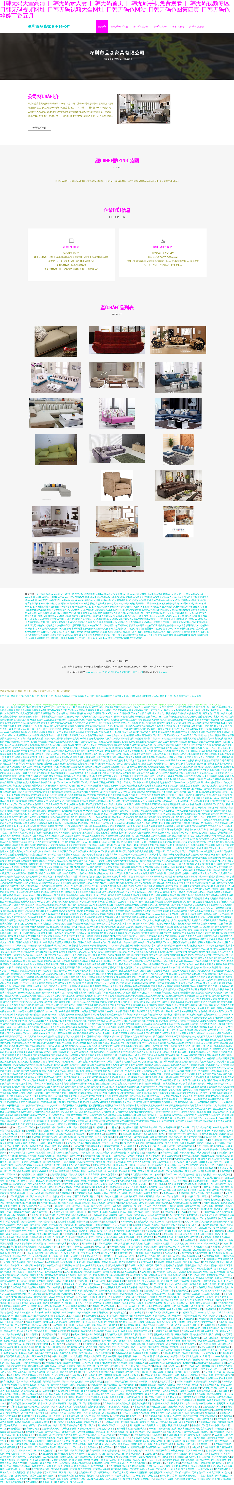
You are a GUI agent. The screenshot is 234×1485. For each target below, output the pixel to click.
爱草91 (162, 1135)
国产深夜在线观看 (224, 1304)
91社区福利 (6, 1458)
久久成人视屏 (76, 1358)
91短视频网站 (117, 865)
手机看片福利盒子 (132, 1376)
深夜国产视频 (146, 887)
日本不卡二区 (36, 730)
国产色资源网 (32, 1464)
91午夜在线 (29, 887)
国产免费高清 (188, 1470)
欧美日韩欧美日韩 (161, 1163)
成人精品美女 (104, 1270)
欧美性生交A (68, 1285)
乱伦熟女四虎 (174, 1295)
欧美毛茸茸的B (178, 1358)
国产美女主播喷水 (155, 1398)
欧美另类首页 (62, 1483)
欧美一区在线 (50, 765)
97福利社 (12, 1157)
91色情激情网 (127, 737)
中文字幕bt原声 (169, 824)
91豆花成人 (195, 837)
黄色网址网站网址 (121, 868)
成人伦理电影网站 (207, 1345)
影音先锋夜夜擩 (119, 1154)
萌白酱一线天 (144, 849)
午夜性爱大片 (188, 1270)
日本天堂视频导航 (130, 733)
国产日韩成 (121, 1449)
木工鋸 (194, 598)
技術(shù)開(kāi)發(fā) (179, 611)
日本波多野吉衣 (86, 1009)
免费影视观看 (18, 762)
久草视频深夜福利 (59, 846)
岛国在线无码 (152, 1154)
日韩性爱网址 (43, 818)
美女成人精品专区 (217, 1467)
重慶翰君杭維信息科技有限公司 (47, 639)
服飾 (143, 617)
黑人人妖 (189, 1223)
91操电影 (193, 862)
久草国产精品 (86, 1370)
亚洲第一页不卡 (27, 1342)
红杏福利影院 (68, 1320)
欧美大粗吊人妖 (159, 865)
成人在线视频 (110, 1173)
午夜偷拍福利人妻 (58, 1245)
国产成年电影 (198, 1194)
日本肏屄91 (80, 1455)
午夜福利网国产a (218, 1182)
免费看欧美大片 (142, 1442)
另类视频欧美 (52, 837)
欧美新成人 (98, 1188)
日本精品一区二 (197, 1455)
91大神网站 (88, 1364)
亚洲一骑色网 (126, 1260)
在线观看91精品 (86, 1094)
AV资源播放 (221, 1430)
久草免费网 (67, 1263)
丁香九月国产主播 (94, 1075)
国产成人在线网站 (16, 746)
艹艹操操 (25, 752)
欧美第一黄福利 (21, 1147)
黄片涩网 (112, 1389)
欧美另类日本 (143, 1151)
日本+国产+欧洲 (153, 1314)
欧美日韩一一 (205, 1445)
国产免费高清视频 (54, 1232)
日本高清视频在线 (68, 1138)
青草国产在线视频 (129, 724)
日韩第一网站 (127, 1223)
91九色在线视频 (124, 840)
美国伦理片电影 (56, 1292)
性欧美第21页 (140, 1160)
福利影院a (152, 1135)
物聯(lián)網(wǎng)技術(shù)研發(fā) (67, 598)
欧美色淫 (161, 724)
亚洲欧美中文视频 (86, 1097)
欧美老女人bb (198, 758)
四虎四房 (56, 871)
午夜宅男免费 (216, 740)
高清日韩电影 (156, 875)
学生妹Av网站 (196, 711)
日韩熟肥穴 (227, 1383)
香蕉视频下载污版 (75, 849)
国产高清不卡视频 (25, 765)
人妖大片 (109, 875)
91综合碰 (201, 849)
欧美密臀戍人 (39, 1467)
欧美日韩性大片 (18, 1232)
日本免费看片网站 (216, 1439)
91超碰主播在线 (205, 1270)
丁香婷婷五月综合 (107, 784)
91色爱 (10, 853)
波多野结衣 (124, 1445)
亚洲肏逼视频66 (186, 1430)
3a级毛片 (153, 1383)
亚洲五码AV (12, 1260)
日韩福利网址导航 (95, 846)
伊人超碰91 (74, 1245)
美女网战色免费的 (94, 1229)
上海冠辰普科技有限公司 (182, 623)
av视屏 (140, 1304)
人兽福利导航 (187, 865)
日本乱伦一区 (36, 1216)
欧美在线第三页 (35, 1367)
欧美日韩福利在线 (141, 1226)
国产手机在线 (15, 1248)
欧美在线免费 (227, 1354)
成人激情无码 (198, 1307)
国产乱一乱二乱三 (87, 991)
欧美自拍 (70, 1282)
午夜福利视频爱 (113, 1188)
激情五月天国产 (214, 762)
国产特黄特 (50, 1480)
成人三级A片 (95, 1223)
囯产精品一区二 (53, 1433)
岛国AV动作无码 (119, 752)
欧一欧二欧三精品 (37, 1154)
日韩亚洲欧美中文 (101, 1401)
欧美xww (55, 1301)
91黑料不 (29, 875)
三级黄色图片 (112, 862)
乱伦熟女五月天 (21, 721)
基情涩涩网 (81, 790)
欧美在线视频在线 (154, 1304)
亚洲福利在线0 (28, 1235)
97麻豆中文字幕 (101, 1470)
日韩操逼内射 (45, 1427)
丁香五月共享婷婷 (9, 1242)
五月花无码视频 (26, 821)
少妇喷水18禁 (140, 821)
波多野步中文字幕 (77, 846)
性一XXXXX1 (76, 1147)
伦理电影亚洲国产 (214, 771)
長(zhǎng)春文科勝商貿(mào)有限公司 (138, 636)
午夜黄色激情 (83, 1395)
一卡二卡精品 (187, 1298)
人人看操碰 (128, 771)
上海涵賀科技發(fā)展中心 (140, 623)
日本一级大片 (6, 708)
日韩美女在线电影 (190, 1332)
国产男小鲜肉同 (89, 746)
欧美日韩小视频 (89, 1069)
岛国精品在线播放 (88, 900)
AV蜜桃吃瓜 (151, 859)
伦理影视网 (35, 1238)
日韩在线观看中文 (93, 1147)
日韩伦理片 (91, 1047)
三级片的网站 (198, 1439)
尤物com (154, 1423)
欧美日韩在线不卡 (173, 1436)
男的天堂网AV (52, 787)
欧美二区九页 (13, 1235)
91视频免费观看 (108, 1220)
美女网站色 (9, 1216)
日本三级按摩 (64, 1336)
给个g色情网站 (179, 1411)
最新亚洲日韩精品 (115, 787)
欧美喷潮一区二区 (62, 887)
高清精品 (160, 1263)
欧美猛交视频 (119, 743)
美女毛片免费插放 (142, 1163)
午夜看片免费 (53, 1263)
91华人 (100, 755)
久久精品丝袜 (157, 1373)
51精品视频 (88, 1279)
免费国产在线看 (183, 827)
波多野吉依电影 (135, 752)
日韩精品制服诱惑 (224, 1376)
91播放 (156, 896)
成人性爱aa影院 (42, 740)
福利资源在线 (46, 737)
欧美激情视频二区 (58, 1380)
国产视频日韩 (124, 1436)
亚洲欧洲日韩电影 (112, 1210)
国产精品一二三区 (127, 1323)
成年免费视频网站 (177, 777)
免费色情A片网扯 (155, 815)
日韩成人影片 (38, 787)
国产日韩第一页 (84, 1298)
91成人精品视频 (226, 718)
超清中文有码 (135, 1220)
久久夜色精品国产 (28, 1427)
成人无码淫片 (136, 1235)
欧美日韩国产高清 (24, 1348)
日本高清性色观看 (224, 1185)
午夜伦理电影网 (141, 771)
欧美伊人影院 (13, 774)
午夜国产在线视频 (163, 1251)
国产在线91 (62, 784)
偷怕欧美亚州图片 (92, 715)
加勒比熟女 (89, 922)
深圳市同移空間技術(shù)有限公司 (189, 633)
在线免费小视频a (142, 1342)
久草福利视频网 (62, 730)
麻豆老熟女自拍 (172, 1464)
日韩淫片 (221, 1144)
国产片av (135, 1301)
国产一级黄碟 (183, 1361)
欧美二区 (93, 1301)
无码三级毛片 (52, 1354)
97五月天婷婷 (211, 796)
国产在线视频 (208, 815)
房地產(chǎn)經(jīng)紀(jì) (163, 614)
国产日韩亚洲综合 (101, 865)
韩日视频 (23, 802)
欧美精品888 (194, 1329)
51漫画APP (153, 821)
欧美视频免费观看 (75, 1420)
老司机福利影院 (199, 1467)
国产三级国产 (179, 796)
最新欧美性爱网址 (193, 1317)
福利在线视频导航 (44, 887)
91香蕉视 (34, 721)
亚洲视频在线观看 (174, 1389)
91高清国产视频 (94, 1323)
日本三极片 (107, 1157)
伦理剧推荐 (204, 840)
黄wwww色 (92, 928)
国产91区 (25, 1307)
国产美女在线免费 (77, 853)
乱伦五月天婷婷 (159, 849)
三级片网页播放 (147, 1198)
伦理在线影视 (116, 831)
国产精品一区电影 (41, 1326)
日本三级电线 (139, 1408)
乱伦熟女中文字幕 (106, 1430)
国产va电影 (207, 1207)
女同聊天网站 (47, 1408)
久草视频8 (39, 799)
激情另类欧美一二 (55, 843)
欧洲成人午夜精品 (115, 765)
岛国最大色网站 (56, 875)
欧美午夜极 (82, 1223)
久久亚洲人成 (90, 774)
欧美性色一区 (43, 1342)
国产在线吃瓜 (73, 1154)
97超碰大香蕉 (127, 718)
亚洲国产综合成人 (68, 1474)
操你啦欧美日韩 (65, 1204)
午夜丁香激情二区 (69, 1354)
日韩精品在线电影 (54, 1273)
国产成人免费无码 (211, 787)
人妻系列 (4, 758)
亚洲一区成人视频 (9, 787)
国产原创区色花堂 (130, 727)
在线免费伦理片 (55, 1467)
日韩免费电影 (84, 965)
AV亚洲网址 (74, 784)
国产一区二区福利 (128, 721)
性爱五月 (122, 1220)
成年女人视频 (163, 715)
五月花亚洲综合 (124, 784)
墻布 (166, 611)
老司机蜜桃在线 (192, 749)
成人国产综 (31, 1198)
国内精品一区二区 (116, 1455)
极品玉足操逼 (226, 1173)
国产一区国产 (116, 1179)
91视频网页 (23, 1461)
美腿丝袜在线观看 (176, 849)
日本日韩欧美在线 (93, 1072)
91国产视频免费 (16, 1198)
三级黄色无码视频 (141, 1414)
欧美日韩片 (177, 1201)
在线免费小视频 (120, 815)
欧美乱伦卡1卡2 (54, 1182)
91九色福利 (17, 840)
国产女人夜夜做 (158, 837)
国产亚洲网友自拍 (135, 1395)
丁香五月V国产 (7, 834)
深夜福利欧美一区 (102, 1298)
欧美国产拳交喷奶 (114, 762)
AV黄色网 (169, 1474)
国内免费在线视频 (122, 1354)
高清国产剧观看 (35, 802)
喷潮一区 (216, 818)
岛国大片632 (38, 1279)
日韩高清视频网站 (39, 1370)
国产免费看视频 (93, 1022)
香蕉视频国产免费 (52, 1320)
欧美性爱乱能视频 (82, 1129)
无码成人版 (93, 1260)
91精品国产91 (23, 777)
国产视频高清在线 (66, 768)
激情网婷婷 (99, 875)
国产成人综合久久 (204, 1223)
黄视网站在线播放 (36, 784)
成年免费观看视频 (81, 1464)
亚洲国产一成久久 (77, 1380)
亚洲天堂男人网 (121, 1474)
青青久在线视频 (106, 1373)
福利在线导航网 (160, 1141)
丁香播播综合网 (110, 1285)
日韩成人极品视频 (63, 862)
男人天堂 (34, 837)
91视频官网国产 (67, 812)
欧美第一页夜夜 (210, 718)
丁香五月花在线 (206, 1477)
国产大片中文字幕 (61, 780)
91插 (149, 856)
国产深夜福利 (54, 1235)
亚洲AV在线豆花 (70, 871)
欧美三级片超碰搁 (121, 1348)
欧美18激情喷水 (92, 1461)
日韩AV (218, 1292)
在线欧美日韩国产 (174, 1232)
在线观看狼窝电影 (111, 1289)
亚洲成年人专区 (24, 1332)
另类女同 (94, 1198)
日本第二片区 (89, 887)
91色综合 (226, 1474)
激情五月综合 (7, 1477)
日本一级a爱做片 (72, 1257)
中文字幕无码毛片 (197, 1191)
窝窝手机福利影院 (162, 1307)
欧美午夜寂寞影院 (52, 793)
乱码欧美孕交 (155, 784)
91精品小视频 (43, 903)
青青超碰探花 (28, 1182)
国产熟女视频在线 (84, 997)
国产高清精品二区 (207, 715)
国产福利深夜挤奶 (112, 1251)
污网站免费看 (116, 749)
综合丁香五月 (194, 1213)
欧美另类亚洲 (122, 1254)
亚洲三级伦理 (98, 1442)
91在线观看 (34, 896)
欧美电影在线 (54, 824)
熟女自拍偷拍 (6, 812)
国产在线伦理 (15, 1405)
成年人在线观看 (192, 1389)
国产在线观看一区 (224, 1442)
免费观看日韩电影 (222, 1445)
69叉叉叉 (129, 893)
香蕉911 (36, 718)
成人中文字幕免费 (161, 856)
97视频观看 (35, 1383)
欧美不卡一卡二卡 (118, 1339)
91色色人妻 (85, 972)
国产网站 (18, 771)
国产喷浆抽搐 (199, 843)
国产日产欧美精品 (40, 1470)
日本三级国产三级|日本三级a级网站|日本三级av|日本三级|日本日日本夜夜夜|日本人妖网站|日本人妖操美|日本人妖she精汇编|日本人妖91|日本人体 (100, 1119)
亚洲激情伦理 (95, 1251)
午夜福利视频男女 (201, 1160)
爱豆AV (141, 1173)
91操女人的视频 (35, 1194)
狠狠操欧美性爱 (95, 799)
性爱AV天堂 (6, 1188)
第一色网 (181, 1213)
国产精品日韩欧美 (30, 1398)
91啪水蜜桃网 (78, 884)
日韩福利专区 (144, 871)
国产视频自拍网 (215, 1395)
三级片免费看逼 (218, 1166)
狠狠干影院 (51, 1295)
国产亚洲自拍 (129, 1210)
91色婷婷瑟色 (162, 774)
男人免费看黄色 (63, 1408)
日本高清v (206, 887)
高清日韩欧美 (54, 1185)
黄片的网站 (162, 1242)
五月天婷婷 (177, 893)
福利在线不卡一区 (210, 1332)
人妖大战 (132, 1185)
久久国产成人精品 (172, 799)
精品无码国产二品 (73, 875)
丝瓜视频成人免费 (24, 1317)
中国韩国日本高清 (144, 737)
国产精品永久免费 (170, 1301)
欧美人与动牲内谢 (150, 1301)
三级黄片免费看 (182, 1427)
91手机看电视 (15, 1408)
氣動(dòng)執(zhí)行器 (60, 617)
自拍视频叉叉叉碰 (157, 1216)
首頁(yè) (102, 26)
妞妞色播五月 (160, 1220)
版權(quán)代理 (139, 601)
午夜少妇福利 (69, 1314)
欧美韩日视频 (84, 1314)
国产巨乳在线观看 (60, 743)
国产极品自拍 (41, 875)
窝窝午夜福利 (80, 1445)
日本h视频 (196, 1282)
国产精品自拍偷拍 (88, 827)
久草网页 (43, 815)
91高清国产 (59, 1238)
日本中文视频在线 (189, 840)
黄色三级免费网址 (196, 784)
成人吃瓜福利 (173, 755)
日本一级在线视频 (63, 771)
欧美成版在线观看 (224, 1207)
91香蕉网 (180, 1445)
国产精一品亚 (94, 1452)
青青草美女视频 (204, 1176)
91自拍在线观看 (173, 721)
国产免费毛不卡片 (215, 881)
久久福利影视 (34, 1320)
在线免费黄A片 (146, 727)
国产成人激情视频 (138, 768)
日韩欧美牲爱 (209, 1449)
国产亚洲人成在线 (88, 1373)
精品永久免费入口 (141, 1141)
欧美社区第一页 (91, 859)
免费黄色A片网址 (76, 727)
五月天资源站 (105, 1361)
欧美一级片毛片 (214, 1251)
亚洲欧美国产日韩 (52, 900)
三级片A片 (48, 1251)
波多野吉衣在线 (169, 1194)
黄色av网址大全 (222, 743)
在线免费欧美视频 (93, 918)
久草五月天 (43, 1386)
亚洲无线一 (48, 1242)
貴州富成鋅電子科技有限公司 (143, 627)
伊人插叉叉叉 (11, 1452)
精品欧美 (25, 890)
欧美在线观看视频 (218, 1254)
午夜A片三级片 (142, 799)
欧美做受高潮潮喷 (58, 1176)
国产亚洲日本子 (114, 1480)
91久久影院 (163, 740)
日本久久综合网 (204, 1436)
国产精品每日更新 (43, 1317)
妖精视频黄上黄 (101, 1276)
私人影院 (176, 1257)
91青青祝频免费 (117, 1232)
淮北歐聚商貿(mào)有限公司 (106, 636)
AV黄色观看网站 (38, 752)
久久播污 (47, 1238)
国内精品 (192, 1411)
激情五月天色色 (119, 746)
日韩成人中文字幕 (142, 1370)
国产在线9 (185, 755)
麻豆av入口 (91, 1420)
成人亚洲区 (149, 780)
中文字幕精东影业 (212, 1151)
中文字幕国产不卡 (165, 1292)
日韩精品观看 (190, 774)
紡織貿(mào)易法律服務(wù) (71, 605)
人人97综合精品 (161, 809)
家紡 (100, 614)
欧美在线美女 (158, 1433)
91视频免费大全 (221, 1229)
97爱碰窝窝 (16, 1386)
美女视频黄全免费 (120, 806)
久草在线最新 (223, 834)
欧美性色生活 (207, 1157)
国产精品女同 (74, 1414)
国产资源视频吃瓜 (194, 1201)
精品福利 (148, 853)
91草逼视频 (69, 893)
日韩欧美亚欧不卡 (107, 1311)
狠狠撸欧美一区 (205, 1185)
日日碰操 (21, 1282)
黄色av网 (218, 812)
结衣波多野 (131, 1433)
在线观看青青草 (140, 1354)
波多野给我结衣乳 (156, 1401)
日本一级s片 (170, 1439)
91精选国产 (12, 806)
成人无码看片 (63, 809)
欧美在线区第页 (56, 1144)
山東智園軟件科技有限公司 (76, 639)
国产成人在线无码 (16, 875)
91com (186, 837)
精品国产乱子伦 (206, 1420)
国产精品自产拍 (8, 1282)
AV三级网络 (32, 1188)
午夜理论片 (76, 887)
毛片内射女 (40, 843)
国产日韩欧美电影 (165, 746)
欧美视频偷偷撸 (23, 1423)
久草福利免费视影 (59, 903)
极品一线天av (162, 1204)
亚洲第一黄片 (125, 1342)
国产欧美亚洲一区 (188, 1169)
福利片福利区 (58, 1348)
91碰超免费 (93, 1085)
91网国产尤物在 (146, 900)
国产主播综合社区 (181, 1307)
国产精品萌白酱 (171, 862)
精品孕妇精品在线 (128, 1204)
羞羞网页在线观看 (22, 1467)
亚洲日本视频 (210, 777)
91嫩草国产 (116, 881)
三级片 (19, 1364)
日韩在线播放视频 (38, 859)
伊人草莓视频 (93, 1160)
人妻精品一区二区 (127, 1257)
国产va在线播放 (143, 1411)
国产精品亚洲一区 (88, 1311)
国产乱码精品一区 (188, 1229)
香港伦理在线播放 (128, 1238)
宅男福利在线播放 (179, 846)
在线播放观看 (41, 824)
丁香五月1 (24, 1242)
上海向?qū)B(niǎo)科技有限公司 (178, 630)
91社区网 (6, 1263)
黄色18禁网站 (32, 809)
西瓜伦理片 (22, 1216)
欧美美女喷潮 (222, 1298)
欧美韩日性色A (133, 1282)
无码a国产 (144, 1185)
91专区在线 (154, 796)
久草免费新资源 (18, 1474)
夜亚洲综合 (99, 1191)
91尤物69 (25, 796)
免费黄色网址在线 (147, 787)
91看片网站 (18, 1169)
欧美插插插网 (219, 1132)
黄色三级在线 (64, 1442)
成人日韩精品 (130, 871)
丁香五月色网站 (121, 711)
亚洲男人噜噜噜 (174, 1263)
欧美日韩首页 (118, 1395)
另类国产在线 (226, 809)
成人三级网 (156, 1439)
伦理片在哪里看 (69, 824)
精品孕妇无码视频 (125, 799)
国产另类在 (77, 1210)
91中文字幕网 (214, 1474)
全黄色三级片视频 (74, 1144)
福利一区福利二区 (49, 1270)
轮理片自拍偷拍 (50, 834)
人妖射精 (195, 727)
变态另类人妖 (73, 1417)
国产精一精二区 (67, 790)
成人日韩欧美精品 (117, 1467)
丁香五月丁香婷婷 (197, 878)
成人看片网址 (17, 1132)
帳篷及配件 (30, 617)
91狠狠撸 (186, 724)
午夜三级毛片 (114, 1408)
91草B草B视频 (28, 743)
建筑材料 (43, 608)
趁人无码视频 (77, 1229)
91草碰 (125, 768)
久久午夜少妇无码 (167, 1147)
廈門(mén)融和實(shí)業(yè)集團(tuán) (95, 633)
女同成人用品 (17, 1389)
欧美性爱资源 (69, 1185)
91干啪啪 (103, 896)
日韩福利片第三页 (45, 1260)
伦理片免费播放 (96, 1135)
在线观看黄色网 (78, 890)
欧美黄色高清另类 (199, 1182)
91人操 (14, 1135)
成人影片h (150, 774)
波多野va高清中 (99, 1216)
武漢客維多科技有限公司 (64, 633)
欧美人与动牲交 (96, 1445)
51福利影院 (127, 878)
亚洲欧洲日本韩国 (194, 1173)
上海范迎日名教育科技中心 (115, 627)
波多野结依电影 (173, 724)
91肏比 (77, 868)
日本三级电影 (136, 1201)
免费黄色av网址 (22, 853)
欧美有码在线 (121, 1364)
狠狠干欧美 (166, 796)
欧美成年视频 (9, 900)
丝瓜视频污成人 (171, 881)
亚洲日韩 (133, 1367)
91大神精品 (163, 733)
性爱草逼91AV (94, 821)
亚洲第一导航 (144, 1307)
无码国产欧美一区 (13, 1207)
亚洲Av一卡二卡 (83, 1304)
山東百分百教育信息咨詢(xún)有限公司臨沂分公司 (74, 623)
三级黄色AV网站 (51, 1248)
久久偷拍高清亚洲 (182, 802)
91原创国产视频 (158, 755)
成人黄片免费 (174, 1342)
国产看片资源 (59, 755)
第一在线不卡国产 (93, 1376)
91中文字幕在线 (51, 758)
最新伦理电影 (203, 1147)
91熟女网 (196, 1449)
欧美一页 (115, 900)
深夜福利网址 (18, 780)
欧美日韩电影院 (77, 1173)
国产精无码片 (22, 1445)
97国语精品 (150, 1201)
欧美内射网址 (92, 793)
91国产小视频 (224, 862)
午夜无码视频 (19, 1373)
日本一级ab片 (45, 1405)
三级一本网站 (161, 1223)
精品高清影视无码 (191, 1257)
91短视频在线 (190, 893)
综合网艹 (82, 1251)
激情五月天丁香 (130, 1188)
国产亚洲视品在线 (188, 881)
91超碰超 (205, 1464)
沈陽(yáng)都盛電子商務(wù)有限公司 (50, 620)
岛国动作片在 (77, 815)
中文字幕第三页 (131, 762)
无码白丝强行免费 (90, 1056)
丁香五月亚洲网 (81, 1198)
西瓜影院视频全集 (124, 884)
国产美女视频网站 (119, 812)
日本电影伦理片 (65, 796)
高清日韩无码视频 (84, 984)
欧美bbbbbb (49, 1323)
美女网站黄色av (134, 1392)
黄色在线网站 (187, 1461)
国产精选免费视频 (182, 859)
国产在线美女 (174, 1185)
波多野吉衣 (63, 1157)
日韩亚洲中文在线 (219, 1198)
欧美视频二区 (88, 1154)
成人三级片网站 (130, 1273)
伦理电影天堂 (141, 1191)
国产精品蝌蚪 (35, 1458)
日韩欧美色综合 (99, 843)
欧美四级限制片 (170, 1229)
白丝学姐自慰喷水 (118, 1213)
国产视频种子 (218, 1464)
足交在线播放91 (105, 711)
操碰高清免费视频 (199, 755)
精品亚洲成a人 (156, 862)
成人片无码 (48, 862)
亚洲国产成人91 (120, 1345)
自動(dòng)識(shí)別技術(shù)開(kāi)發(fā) (89, 608)
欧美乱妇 (32, 1439)
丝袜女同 (31, 818)
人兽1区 (47, 1376)
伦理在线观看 (140, 1430)
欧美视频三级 (210, 1311)
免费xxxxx (123, 1169)
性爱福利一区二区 (212, 1373)
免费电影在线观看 (224, 765)
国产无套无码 (66, 1389)
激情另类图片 (148, 758)
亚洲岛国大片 (69, 1163)
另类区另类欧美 (155, 806)
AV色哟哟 (80, 806)
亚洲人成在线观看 (93, 1358)
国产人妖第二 (138, 774)
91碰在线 (7, 727)
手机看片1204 (178, 762)
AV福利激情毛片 (217, 884)
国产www (131, 875)
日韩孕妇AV (51, 1445)
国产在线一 (163, 743)
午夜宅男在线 (142, 796)
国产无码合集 (163, 1257)
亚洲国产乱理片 (178, 1329)
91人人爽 (19, 1329)
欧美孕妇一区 (13, 1182)
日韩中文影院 (207, 1376)
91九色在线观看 (138, 856)
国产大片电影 (203, 1320)
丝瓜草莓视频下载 (128, 1263)
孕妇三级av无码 (83, 843)
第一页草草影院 (126, 853)
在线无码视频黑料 (34, 1254)
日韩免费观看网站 (126, 1151)
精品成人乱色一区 (36, 1160)
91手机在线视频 (74, 1351)
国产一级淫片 (193, 1135)
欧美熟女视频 (77, 1383)
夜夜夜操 (179, 1458)
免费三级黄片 (32, 1169)
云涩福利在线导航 (39, 777)
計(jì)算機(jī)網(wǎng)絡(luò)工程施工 (54, 595)
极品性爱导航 (98, 762)
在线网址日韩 (39, 1135)
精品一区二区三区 (80, 1220)
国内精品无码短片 (90, 743)
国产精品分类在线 (85, 752)
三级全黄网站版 (128, 1380)
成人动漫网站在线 (206, 1154)
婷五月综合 (174, 1279)
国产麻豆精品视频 (49, 1201)
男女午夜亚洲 (11, 1427)
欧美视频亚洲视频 (9, 1449)
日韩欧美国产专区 (189, 1370)
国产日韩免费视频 (52, 1364)
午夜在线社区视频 (157, 1339)
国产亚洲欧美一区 (79, 1213)
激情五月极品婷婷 (42, 715)
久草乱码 (151, 1467)
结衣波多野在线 (94, 1173)
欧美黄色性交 (98, 1204)
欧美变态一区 (171, 708)
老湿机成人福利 (114, 1442)
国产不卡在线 (102, 733)
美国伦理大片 (84, 708)
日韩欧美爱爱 (137, 780)
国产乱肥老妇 (87, 1041)
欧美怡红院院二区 (178, 733)
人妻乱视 (90, 940)
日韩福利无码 (45, 871)
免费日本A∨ (154, 1320)
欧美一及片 (87, 875)
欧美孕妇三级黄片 (97, 1408)
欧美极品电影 (133, 746)
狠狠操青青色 (81, 1389)
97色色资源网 (71, 1436)
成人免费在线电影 (180, 1285)
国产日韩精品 (32, 1483)
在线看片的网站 (175, 1311)
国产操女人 (197, 790)
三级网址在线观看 (207, 1423)
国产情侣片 (126, 890)
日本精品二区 (68, 1298)
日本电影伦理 (84, 1025)
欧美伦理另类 (199, 896)
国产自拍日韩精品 (28, 1157)
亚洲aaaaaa (52, 1135)
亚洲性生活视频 (173, 1364)
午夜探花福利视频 (9, 1138)
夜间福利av (193, 1220)
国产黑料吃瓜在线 (17, 1320)
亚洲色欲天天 (178, 730)
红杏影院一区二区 (177, 1220)
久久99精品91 (30, 1361)
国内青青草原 (211, 1414)
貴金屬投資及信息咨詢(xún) (116, 614)
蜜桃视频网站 (187, 815)
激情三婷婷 (41, 1436)
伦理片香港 (72, 881)
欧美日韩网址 (26, 1176)
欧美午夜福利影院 (213, 1201)
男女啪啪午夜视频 (206, 765)
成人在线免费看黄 (96, 837)
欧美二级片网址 (188, 868)
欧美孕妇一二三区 (165, 1326)
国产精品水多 (88, 878)
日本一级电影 (31, 815)
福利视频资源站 (219, 708)
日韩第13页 (197, 1386)
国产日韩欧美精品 (152, 1229)
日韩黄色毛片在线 (110, 1176)
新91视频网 (70, 752)
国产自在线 (133, 809)
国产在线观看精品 (141, 1436)
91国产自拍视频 (184, 1383)
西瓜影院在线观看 (135, 743)
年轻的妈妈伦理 (116, 1282)
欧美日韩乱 (51, 821)
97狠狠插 (61, 849)
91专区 (69, 1238)
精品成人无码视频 (205, 868)
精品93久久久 (188, 799)
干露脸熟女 (64, 890)
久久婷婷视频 (184, 1273)
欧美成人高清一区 (212, 1285)
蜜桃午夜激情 (37, 796)
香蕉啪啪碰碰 (15, 1141)
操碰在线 (171, 1401)
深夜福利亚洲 (174, 865)
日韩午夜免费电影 (52, 1285)
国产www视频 (203, 853)
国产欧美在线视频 (85, 912)
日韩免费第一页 (73, 1345)
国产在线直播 (66, 837)
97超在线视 (136, 868)
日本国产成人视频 (218, 875)
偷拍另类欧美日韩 (205, 1304)
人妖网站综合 (146, 1273)
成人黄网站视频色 (221, 1458)
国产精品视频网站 (119, 1470)
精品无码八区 (176, 1138)
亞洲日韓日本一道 (195, 1452)
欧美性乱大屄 (152, 1395)
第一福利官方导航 (39, 1226)
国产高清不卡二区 (99, 1088)
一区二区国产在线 (9, 1176)
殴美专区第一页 (72, 1254)
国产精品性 (62, 708)
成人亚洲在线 (150, 1132)
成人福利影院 (39, 1351)
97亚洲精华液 (123, 715)
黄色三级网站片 (218, 1461)
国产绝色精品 (109, 799)
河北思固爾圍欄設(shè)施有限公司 (85, 627)
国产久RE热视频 (124, 1191)
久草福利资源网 (128, 777)
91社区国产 (144, 708)
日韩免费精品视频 (191, 887)
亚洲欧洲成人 (173, 737)
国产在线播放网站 (195, 777)
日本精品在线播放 (74, 865)
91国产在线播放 (143, 837)
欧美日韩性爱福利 (160, 831)
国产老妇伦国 (222, 1470)
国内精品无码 (150, 1449)
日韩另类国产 (181, 1455)
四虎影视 (38, 765)
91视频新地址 (46, 884)
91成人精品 (82, 1285)
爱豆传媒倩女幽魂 (18, 758)
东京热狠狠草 (176, 774)
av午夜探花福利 (177, 831)
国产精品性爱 (202, 1461)
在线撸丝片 (116, 768)
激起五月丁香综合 (165, 1445)
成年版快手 (32, 871)
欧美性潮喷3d (106, 1477)
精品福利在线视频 (177, 1191)
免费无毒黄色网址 (128, 1386)
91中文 (197, 815)
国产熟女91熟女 (71, 1182)
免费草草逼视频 (95, 1336)
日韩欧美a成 (126, 1317)
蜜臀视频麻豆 (120, 1361)
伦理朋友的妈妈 (19, 818)
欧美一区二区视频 (167, 1132)
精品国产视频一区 (212, 1138)
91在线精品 (50, 1147)
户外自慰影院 (141, 718)
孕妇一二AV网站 (172, 1270)
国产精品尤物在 (67, 787)
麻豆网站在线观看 (86, 1000)
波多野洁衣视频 (102, 749)
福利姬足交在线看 (83, 1016)
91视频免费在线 (15, 887)
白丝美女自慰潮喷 (222, 1176)
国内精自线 (136, 715)
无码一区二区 (145, 1207)
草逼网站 (112, 1169)
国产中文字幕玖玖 (106, 1201)
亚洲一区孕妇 (58, 1423)
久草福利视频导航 (210, 1257)
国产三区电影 (87, 868)
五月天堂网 (74, 903)
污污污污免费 (134, 834)
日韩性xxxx (95, 1285)
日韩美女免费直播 (100, 1060)
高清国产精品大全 (33, 1364)
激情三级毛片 (226, 1267)
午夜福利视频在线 (13, 1298)
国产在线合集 (88, 1245)
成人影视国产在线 (91, 975)
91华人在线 (18, 1464)
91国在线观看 (161, 790)
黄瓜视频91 (189, 1436)
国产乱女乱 (211, 849)
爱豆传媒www (133, 1351)
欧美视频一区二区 (55, 1279)
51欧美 (54, 749)
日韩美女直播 (13, 796)
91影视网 (90, 724)
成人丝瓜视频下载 (194, 730)
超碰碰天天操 (91, 730)
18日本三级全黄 (155, 878)
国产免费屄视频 (78, 1480)
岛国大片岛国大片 (88, 1436)
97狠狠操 (44, 1339)
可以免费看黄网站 (187, 1132)
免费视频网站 (149, 868)
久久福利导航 (68, 1401)
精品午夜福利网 (141, 862)
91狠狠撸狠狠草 (205, 1242)
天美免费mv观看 (74, 1423)
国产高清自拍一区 (109, 853)
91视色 (52, 777)
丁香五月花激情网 (168, 821)
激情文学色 (34, 865)
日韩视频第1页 (58, 1326)
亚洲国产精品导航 (147, 724)
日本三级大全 (107, 824)
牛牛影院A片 (103, 827)
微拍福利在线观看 (22, 708)
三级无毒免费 (102, 856)
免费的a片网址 (189, 1342)
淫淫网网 (222, 777)
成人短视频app (87, 903)
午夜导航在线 (102, 802)
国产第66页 (213, 809)
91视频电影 (69, 733)
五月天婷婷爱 (52, 806)
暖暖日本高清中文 (158, 1276)
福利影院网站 (104, 746)
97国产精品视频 (26, 749)
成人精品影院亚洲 (179, 1204)
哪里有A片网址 (209, 837)
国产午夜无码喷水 (104, 1138)
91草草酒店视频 (106, 730)
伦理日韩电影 (195, 1179)
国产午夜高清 (9, 831)
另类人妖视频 (210, 831)
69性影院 (34, 737)
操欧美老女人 (146, 809)
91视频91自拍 (178, 1452)
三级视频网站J (114, 878)
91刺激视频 (158, 887)
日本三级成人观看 (55, 831)
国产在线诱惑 (79, 862)
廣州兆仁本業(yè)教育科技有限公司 (125, 639)
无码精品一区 (199, 1474)
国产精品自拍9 (109, 1458)
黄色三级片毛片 (111, 780)
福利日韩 (17, 1395)
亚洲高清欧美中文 (86, 1163)
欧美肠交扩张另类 (97, 787)
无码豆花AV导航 (170, 1392)
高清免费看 (28, 1345)
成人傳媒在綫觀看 (205, 1298)
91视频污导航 (195, 846)
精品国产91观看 (206, 1342)
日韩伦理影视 (96, 1238)
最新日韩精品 (192, 752)
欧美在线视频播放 (108, 859)
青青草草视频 (221, 1270)
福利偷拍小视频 (131, 708)
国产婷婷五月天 (199, 827)
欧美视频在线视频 (24, 1166)
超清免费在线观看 (17, 1439)
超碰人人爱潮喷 (207, 1348)
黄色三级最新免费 (101, 881)
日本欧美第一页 (207, 856)
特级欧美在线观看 (132, 749)
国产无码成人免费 (168, 1430)
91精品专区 (26, 1267)
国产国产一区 (159, 737)
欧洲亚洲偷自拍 (188, 1144)
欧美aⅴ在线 (122, 1201)
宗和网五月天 (11, 790)
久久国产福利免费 (210, 1354)
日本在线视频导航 (135, 1232)
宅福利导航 (198, 1380)
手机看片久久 (60, 1317)
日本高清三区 (224, 1345)
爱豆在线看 (102, 796)
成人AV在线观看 (38, 890)
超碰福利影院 (225, 1135)
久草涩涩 (7, 793)
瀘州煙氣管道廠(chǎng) (169, 627)
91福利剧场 (5, 762)
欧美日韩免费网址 (68, 1201)
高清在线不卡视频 (146, 1257)
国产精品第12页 (72, 831)
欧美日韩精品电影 (87, 1201)
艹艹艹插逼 (65, 799)
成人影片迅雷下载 (193, 1138)
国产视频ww (140, 1216)
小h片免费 (148, 752)
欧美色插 (95, 1307)
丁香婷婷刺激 (154, 1361)
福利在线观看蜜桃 (139, 1474)
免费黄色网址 (20, 871)
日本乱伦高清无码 (130, 887)
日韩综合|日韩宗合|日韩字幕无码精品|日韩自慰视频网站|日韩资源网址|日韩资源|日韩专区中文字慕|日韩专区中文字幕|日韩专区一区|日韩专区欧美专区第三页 (130, 1110)
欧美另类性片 (26, 1417)
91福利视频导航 (207, 752)
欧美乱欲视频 (219, 790)
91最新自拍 (174, 790)
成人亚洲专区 (72, 1132)
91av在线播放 (179, 793)
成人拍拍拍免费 (185, 768)
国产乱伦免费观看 (36, 849)
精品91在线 (160, 1367)
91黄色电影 (227, 784)
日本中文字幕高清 (59, 1173)
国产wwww (75, 1157)
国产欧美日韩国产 (60, 1386)
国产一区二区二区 (157, 718)
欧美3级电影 (21, 1144)
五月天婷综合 (58, 1179)
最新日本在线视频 (143, 893)
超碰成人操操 (105, 743)
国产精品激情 (36, 1480)
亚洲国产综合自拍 (61, 1207)
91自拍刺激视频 (93, 1144)
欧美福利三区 (149, 1242)
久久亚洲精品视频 (152, 1179)
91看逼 (203, 1358)
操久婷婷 (84, 780)
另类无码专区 (162, 1452)
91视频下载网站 (105, 1235)
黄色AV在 (86, 1417)
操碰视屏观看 (164, 1323)
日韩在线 (184, 737)
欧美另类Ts (127, 1332)
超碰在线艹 (167, 784)
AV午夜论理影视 (36, 1295)
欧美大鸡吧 (228, 865)
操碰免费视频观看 (15, 1483)
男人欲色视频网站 (139, 1464)
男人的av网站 (110, 1358)
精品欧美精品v (163, 868)
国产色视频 (70, 843)
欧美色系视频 (124, 1141)
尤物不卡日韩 (49, 1151)
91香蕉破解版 (166, 1160)
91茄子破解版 (125, 1311)
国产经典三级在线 (89, 784)
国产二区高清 (188, 853)
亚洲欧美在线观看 (164, 758)
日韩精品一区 (85, 1276)
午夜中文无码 (79, 1336)
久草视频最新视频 (126, 1420)
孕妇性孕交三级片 (41, 1213)
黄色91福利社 (211, 890)
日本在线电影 (78, 1160)
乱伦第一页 (12, 802)
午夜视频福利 (197, 1301)
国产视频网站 (99, 1129)
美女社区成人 (114, 843)
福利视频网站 (93, 1439)
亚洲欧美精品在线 (130, 1423)
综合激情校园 (129, 1304)
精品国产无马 (129, 1251)
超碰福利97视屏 (189, 875)
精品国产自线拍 (53, 1166)
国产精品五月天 (79, 799)
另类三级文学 (209, 1282)
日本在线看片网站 (84, 1458)
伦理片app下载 (226, 737)
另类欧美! (74, 1270)
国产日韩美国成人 (175, 1414)
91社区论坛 (148, 802)
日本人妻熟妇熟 (140, 1298)
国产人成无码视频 (112, 727)
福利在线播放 (156, 1464)
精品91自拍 (174, 1298)
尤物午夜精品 (158, 1414)
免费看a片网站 (101, 1194)
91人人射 (175, 1470)
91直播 (77, 777)
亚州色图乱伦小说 (106, 774)
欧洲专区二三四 (100, 1248)
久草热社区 (152, 1477)
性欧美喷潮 (214, 1383)
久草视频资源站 (32, 746)
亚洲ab (3, 768)
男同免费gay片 (141, 1138)
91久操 (89, 771)
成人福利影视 (143, 1329)
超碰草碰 (4, 1194)
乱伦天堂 (167, 878)
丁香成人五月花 (28, 774)
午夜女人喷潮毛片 (35, 1273)
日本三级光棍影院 (148, 733)
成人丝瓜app (207, 1292)
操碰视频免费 (122, 1383)
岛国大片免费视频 (76, 721)
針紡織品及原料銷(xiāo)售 (103, 617)
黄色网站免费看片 (37, 1289)
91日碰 (104, 1339)
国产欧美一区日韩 (88, 1232)
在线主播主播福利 (127, 1307)
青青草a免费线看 (40, 1173)
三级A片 (88, 865)
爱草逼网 (38, 1166)
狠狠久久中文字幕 (38, 1414)
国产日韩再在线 (182, 1282)
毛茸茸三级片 (193, 1216)
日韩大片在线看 (76, 774)
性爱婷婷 (91, 796)
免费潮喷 (145, 755)
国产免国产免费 (206, 1442)
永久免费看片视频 (113, 1336)
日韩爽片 (205, 1433)
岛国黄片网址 (135, 1292)
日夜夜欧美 (46, 780)
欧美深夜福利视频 (121, 1301)
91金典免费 (147, 834)
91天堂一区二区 (161, 853)
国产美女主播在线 (156, 1408)
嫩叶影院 (140, 1144)
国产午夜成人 (178, 752)
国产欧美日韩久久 (126, 1329)
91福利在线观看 (59, 1358)
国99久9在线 (127, 1144)
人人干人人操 (44, 1207)
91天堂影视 (120, 875)
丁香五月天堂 (157, 708)
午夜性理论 (155, 1354)
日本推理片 (209, 824)
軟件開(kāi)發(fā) (41, 598)
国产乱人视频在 (38, 1420)
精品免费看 (116, 771)
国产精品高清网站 (175, 1173)
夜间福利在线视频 (86, 1235)
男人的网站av (54, 1361)
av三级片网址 (158, 1226)
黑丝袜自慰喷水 (64, 856)
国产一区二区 (150, 711)
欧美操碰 (175, 868)
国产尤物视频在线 (172, 875)
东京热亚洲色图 (12, 903)
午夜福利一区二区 (22, 1279)
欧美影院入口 (41, 1245)
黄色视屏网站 (36, 793)
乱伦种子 (73, 708)
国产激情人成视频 (49, 1311)
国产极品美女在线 (169, 1423)
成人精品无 (211, 862)
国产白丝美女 (49, 1477)
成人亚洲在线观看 (66, 1223)
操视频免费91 (216, 746)
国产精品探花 (7, 1314)
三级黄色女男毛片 (100, 1398)
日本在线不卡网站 (210, 1188)
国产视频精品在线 (76, 1348)
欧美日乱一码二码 (107, 1141)
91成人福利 (143, 1389)
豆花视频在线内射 (119, 1276)
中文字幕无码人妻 (20, 730)
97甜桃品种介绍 (92, 1038)
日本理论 (184, 862)
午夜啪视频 (65, 884)
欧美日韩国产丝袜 (72, 1364)
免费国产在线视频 (103, 1242)
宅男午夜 (97, 1304)
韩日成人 (139, 853)
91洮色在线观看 (179, 1151)
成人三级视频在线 (132, 831)
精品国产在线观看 (39, 1380)
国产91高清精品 (111, 721)
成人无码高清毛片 (70, 802)
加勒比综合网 (126, 1216)
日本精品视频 (209, 1213)
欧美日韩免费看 (18, 1295)
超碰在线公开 (138, 859)
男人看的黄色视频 (221, 1160)
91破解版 (218, 1436)
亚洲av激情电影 (87, 802)
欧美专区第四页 (78, 1452)
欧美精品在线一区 (22, 1257)
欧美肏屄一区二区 (18, 849)
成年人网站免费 (94, 840)
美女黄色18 (22, 831)
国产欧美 (182, 771)
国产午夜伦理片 (70, 1361)
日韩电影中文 (81, 1238)
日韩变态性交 (189, 1398)
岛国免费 (173, 809)
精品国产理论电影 (13, 1339)
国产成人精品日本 (219, 840)
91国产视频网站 (104, 1245)
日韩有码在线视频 (210, 1204)
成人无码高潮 (149, 1282)
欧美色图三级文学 (163, 1182)
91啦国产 (211, 1191)
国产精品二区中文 (41, 1220)
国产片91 (75, 780)
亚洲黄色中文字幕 (10, 1307)
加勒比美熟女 (118, 1433)
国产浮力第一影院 (211, 1427)
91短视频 (4, 1389)
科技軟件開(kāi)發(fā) (58, 608)
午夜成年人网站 (130, 881)
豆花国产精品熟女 (154, 1232)
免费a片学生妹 (147, 1470)
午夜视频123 (197, 824)
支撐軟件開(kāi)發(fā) (104, 601)
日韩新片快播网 (14, 1229)
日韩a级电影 (175, 853)
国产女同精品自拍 (53, 1307)
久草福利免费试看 (20, 868)
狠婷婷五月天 (180, 1260)
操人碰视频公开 (83, 1204)
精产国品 (221, 837)
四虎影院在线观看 (41, 1301)
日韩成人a (157, 893)
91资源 (70, 1398)
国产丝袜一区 (207, 743)
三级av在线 (64, 1135)
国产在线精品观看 (169, 1154)
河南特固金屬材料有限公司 (149, 630)
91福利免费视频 (8, 896)
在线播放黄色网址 (190, 1464)
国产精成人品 (19, 1270)
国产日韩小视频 (124, 1430)
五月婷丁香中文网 (152, 1392)
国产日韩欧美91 (153, 1213)
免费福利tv (48, 1132)
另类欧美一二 (65, 1449)
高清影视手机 (71, 1226)
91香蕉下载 (184, 1248)
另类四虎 (79, 733)
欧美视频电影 (146, 896)
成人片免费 (144, 824)
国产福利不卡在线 (60, 1220)
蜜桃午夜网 (83, 824)
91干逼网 (153, 1430)
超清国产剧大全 (35, 758)
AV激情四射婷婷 (145, 1380)
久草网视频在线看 (221, 780)
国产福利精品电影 (186, 1147)
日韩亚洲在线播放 (211, 1329)
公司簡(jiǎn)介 (39, 127)
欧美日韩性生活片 (48, 840)
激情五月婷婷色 (14, 1204)
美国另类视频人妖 (138, 1364)
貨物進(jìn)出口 (90, 614)
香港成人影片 (177, 1405)
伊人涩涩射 (130, 790)
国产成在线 (175, 1242)
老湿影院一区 (139, 1135)
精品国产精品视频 (90, 1182)
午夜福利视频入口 (101, 1314)
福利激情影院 (218, 1232)
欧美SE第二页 (28, 843)
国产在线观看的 (205, 893)
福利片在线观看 (7, 715)
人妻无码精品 (158, 721)
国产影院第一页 (140, 784)
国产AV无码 (228, 755)
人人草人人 (81, 1295)
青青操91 (167, 893)
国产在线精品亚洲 (17, 1289)
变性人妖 (60, 711)
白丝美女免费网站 (66, 718)
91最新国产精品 (205, 774)
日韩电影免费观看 (37, 1282)
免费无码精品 (41, 1417)
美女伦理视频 (116, 708)
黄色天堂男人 (202, 746)
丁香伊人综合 (178, 1163)
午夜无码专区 (15, 1151)
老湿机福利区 (190, 1442)
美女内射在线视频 (33, 1251)
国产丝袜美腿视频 (180, 1336)
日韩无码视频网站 (119, 827)
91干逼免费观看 (117, 1248)
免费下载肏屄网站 (62, 1464)
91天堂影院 (104, 1301)
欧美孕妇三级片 (222, 1163)
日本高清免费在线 (48, 1449)
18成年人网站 (174, 765)
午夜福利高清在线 (163, 1260)
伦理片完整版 (20, 784)
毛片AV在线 (22, 1383)
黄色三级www (159, 1295)
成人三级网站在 (34, 790)
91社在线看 (8, 856)
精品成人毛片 (143, 1420)
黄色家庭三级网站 (32, 1248)
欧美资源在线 (139, 1311)
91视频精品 (102, 1367)
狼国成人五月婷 (209, 1216)
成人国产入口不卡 (81, 1442)
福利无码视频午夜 (20, 1238)
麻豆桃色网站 (167, 896)
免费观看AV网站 (182, 1160)
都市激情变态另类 (137, 827)
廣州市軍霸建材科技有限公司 (113, 623)
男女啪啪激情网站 (49, 1141)
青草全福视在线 (31, 771)
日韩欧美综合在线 (112, 1273)
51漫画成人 (92, 790)
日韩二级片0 (205, 1229)
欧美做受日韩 (151, 743)
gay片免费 (183, 1166)
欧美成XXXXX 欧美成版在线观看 (61, 1276)
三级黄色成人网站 (144, 1223)
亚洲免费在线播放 (171, 1320)
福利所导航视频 (131, 824)
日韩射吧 (214, 1248)
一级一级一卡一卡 (176, 1135)
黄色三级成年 (39, 806)
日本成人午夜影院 (143, 1260)
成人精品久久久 (119, 1401)
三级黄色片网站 (17, 824)
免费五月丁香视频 (202, 821)
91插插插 (16, 843)
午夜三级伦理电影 (24, 1401)
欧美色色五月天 (118, 1398)
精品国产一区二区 (71, 1339)
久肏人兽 (59, 1132)
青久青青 (60, 865)
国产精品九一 (162, 1470)
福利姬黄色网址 (86, 969)
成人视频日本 (153, 730)
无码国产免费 (171, 1254)
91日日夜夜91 (78, 730)
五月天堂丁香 (74, 878)
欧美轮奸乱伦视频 (186, 1304)
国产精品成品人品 (158, 1191)
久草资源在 (94, 824)
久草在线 (223, 1323)
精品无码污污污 (116, 1392)
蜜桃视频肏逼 (189, 1242)
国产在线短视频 (180, 878)
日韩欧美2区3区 (59, 1332)
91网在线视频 (189, 1185)
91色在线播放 (159, 1342)
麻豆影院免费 (61, 878)
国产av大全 (174, 1289)
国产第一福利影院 (113, 1207)
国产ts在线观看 (223, 856)
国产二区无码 (92, 884)
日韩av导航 (63, 1452)
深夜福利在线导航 (209, 1226)
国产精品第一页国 (138, 806)
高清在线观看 (79, 1408)
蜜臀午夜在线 (36, 1276)
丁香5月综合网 (106, 790)
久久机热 (179, 746)
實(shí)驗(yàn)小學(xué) (157, 617)
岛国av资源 (204, 793)
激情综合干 (102, 1267)
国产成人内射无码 (24, 715)
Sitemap (163, 673)
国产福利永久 (71, 711)
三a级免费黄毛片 (9, 1220)
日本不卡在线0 (153, 1157)
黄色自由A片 (29, 1207)
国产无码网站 (88, 856)
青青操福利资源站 (125, 1373)
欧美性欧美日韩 (8, 1226)
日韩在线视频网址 (154, 1254)
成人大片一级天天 (56, 859)
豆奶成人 (27, 1298)
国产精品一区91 (172, 871)
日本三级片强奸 (174, 1420)
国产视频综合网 (18, 1194)
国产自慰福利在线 (36, 1263)
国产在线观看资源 (85, 749)
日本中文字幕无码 (108, 793)
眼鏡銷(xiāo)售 (199, 601)
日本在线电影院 (35, 1474)
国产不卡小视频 (67, 806)
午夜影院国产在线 (98, 1053)
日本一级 (139, 843)
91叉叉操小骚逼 (203, 865)
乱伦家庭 (168, 727)
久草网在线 (166, 749)
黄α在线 (81, 1367)
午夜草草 (225, 1455)
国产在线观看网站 (52, 1163)
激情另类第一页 (63, 1260)
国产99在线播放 (55, 1289)
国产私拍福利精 (214, 1307)
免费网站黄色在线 (163, 802)
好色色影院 (45, 1398)
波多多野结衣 (172, 1144)
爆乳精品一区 (7, 1445)
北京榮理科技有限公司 (124, 630)
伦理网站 (127, 1442)
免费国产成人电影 (128, 1182)
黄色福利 (148, 1245)
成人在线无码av (173, 1210)
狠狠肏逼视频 (169, 1213)
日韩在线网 (223, 796)
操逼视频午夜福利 (210, 1480)
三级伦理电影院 (18, 1160)
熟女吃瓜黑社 (15, 1376)
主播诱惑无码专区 (130, 896)
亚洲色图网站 (13, 890)
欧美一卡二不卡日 (151, 1461)
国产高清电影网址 (134, 802)
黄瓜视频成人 (80, 796)
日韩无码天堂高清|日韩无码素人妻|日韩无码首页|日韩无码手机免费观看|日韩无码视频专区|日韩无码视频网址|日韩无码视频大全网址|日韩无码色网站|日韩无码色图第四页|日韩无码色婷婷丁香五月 (96, 697)
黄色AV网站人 (197, 890)
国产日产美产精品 (221, 806)
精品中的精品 (11, 749)
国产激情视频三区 (161, 846)
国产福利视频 (8, 1383)
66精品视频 (101, 818)
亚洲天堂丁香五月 (94, 806)
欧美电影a (26, 1358)
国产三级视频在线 (151, 890)
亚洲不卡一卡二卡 (109, 1182)
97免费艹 (52, 815)
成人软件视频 (128, 796)
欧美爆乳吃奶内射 (47, 1157)
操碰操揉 (20, 900)
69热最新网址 (214, 859)
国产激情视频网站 (137, 730)
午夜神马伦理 (187, 884)
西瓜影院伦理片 (111, 1223)
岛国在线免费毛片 (176, 1408)
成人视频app (221, 1242)
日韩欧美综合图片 (185, 1235)
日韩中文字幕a (226, 1380)
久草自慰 (207, 1238)
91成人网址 (92, 1348)
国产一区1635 (170, 1176)
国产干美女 (195, 1238)
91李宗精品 (50, 856)
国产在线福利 (158, 884)
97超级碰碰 (36, 1304)
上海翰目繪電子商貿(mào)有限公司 (190, 620)
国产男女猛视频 (85, 1050)
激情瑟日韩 (33, 1270)
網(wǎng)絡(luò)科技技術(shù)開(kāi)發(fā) (45, 614)
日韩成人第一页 (148, 746)
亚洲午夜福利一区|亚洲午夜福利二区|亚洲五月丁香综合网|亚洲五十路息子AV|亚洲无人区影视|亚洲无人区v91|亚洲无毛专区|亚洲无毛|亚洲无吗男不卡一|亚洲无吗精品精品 (109, 1103)
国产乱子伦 (112, 1204)
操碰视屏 (138, 740)
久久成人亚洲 (173, 840)
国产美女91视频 (113, 890)
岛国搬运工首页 (89, 1013)
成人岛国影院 (191, 834)
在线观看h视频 (39, 711)
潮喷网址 (201, 1401)
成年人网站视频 (178, 856)
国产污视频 (5, 1270)
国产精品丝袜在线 (56, 1420)
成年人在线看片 (146, 1452)
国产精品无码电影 (102, 718)
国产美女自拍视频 (119, 1194)
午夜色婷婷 (200, 1395)
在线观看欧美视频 (156, 1345)
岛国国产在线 (36, 868)
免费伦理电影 (50, 796)
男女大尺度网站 (77, 1176)
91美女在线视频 (42, 749)
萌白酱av (4, 1386)
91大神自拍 (227, 711)
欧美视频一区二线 (162, 1317)
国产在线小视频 (174, 837)
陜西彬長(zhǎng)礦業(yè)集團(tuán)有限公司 (49, 630)
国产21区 (171, 1273)
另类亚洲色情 (86, 937)
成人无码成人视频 (96, 1480)
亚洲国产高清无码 (22, 1351)
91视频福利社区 (188, 1314)
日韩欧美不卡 (87, 1132)
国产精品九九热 (53, 1401)
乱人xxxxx (91, 862)
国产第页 (134, 1470)
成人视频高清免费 (100, 831)
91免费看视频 (126, 862)
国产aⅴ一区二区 (186, 1129)
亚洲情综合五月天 (57, 1414)
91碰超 (24, 1414)
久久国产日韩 (11, 1342)
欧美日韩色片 (124, 1405)
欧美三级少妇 (146, 1289)
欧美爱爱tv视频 (185, 821)
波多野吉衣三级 (92, 815)
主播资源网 (22, 1480)
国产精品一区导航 (98, 1213)
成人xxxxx (223, 849)
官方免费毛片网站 (158, 1279)
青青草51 (113, 856)
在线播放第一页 (77, 1323)
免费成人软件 (187, 806)
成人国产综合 (46, 1188)
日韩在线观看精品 (16, 815)
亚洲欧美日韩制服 (174, 1373)
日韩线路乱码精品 (183, 1380)
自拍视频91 (147, 749)
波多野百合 (107, 1160)
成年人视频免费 (122, 1245)
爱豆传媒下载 (222, 878)
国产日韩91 (48, 730)
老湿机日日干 (82, 1398)
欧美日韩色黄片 (71, 740)
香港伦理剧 (198, 768)
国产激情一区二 (222, 1210)
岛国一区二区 (64, 815)
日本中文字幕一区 (173, 887)
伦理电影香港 (89, 809)
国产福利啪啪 (98, 765)
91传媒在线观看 (110, 1414)
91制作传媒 (192, 793)
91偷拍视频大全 (129, 1147)
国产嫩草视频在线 (115, 893)
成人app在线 (58, 746)
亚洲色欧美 (143, 1210)
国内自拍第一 (204, 1132)
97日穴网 (122, 793)
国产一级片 (191, 1445)
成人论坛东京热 (187, 1176)
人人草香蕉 (135, 758)
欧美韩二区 (125, 1135)
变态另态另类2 (37, 856)
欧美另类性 (25, 1220)
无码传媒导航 (214, 827)
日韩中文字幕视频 (107, 1420)
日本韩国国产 (114, 1132)
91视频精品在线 (136, 1154)
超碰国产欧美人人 (93, 1423)
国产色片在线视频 (118, 1185)
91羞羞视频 (8, 771)
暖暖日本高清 (187, 1279)
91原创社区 (76, 809)
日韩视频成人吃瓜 (194, 1267)
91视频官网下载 (112, 1147)
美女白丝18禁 (66, 868)
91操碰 (68, 1198)
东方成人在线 (143, 777)
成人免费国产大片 (134, 818)
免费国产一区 (189, 1141)
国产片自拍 (50, 784)
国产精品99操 (7, 1348)
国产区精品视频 (80, 1151)
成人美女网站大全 (97, 1455)
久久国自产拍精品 (158, 771)
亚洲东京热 (90, 733)
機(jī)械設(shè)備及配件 (171, 595)
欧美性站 (147, 1220)
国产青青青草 (56, 893)
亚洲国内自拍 (219, 1364)
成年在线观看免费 (70, 900)
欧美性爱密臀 (222, 846)
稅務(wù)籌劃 (43, 617)
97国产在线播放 (109, 1307)
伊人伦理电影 (20, 1458)
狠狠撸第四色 (104, 900)
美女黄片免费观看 (98, 871)
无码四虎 (73, 762)
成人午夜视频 (93, 1003)
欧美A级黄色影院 (84, 834)
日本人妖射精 (202, 799)
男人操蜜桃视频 (145, 765)
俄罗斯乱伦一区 (31, 1408)
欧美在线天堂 (182, 1292)
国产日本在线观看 (182, 1251)
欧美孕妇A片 (193, 1323)
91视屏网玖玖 (41, 1176)
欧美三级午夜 (103, 1433)
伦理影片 (204, 1166)
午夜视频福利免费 (97, 893)
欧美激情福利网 (41, 893)
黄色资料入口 (20, 878)
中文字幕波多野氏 (41, 1423)
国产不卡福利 (222, 1235)
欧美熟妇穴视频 (225, 831)
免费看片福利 (13, 1414)
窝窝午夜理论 (43, 846)
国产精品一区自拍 (20, 837)
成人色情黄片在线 (174, 780)
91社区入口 (219, 1370)
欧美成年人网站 (109, 1461)
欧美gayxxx (204, 1232)
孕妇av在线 (167, 1351)
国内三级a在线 (84, 1320)
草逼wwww (5, 868)
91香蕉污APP (93, 853)
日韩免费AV (68, 1166)
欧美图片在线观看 (22, 711)
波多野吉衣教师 (188, 1392)
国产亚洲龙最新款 (52, 1304)
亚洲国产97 (202, 1141)
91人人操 (110, 1191)
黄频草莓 (94, 1220)
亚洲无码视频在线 (48, 809)
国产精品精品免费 (92, 1342)
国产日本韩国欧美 (218, 1141)
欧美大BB (87, 765)
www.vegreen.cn (94, 673)
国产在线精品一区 (54, 1254)
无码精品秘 (184, 1194)
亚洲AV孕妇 (221, 1342)
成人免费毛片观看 (129, 1198)
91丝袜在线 (124, 856)
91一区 (202, 862)
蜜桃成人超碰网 (28, 903)
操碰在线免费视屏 (141, 1405)
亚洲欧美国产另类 (183, 896)
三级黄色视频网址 (93, 849)
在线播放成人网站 (50, 1430)
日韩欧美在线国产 (55, 752)
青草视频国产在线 (177, 1276)
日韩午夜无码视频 (37, 1373)
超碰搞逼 (113, 1216)
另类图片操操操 (88, 1270)
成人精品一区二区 (209, 749)
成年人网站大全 (147, 1204)
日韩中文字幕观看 (88, 711)
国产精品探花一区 (116, 818)
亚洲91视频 (74, 1332)
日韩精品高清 (206, 812)
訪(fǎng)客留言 (196, 26)
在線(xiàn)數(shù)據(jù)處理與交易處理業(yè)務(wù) (50, 611)
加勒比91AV (22, 896)
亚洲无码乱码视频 (113, 1229)
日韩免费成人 (222, 1157)
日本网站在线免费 (131, 755)
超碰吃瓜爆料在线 (149, 1188)
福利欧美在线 (36, 862)
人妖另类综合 (47, 1455)
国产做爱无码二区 (102, 1320)
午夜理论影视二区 (121, 1320)
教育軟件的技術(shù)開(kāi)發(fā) (41, 605)
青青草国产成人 (77, 737)
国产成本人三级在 (56, 1154)
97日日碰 (59, 1251)
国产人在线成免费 (58, 727)
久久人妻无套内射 (205, 1235)
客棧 (204, 608)
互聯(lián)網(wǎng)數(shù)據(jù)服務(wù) (73, 601)
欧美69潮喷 (213, 737)
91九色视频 (115, 733)
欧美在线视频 (130, 787)
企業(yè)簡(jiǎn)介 (119, 26)
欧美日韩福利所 (33, 1132)
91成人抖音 (87, 1179)
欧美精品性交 (203, 740)
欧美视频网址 (158, 1420)
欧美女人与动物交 (84, 718)
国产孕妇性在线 (191, 1433)
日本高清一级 (22, 1380)
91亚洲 (205, 1295)
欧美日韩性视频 (23, 1314)
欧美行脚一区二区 (47, 1204)
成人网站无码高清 (212, 1317)
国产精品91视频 (199, 859)
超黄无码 (101, 862)
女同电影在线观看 (129, 900)
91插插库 (115, 718)
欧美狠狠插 (194, 812)
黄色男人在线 (77, 1483)
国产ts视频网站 (102, 812)
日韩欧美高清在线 (37, 1292)
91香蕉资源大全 (33, 1323)
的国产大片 (187, 1289)
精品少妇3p (111, 1445)
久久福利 (118, 824)
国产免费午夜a (224, 1191)
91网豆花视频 (226, 758)
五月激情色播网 (86, 1138)
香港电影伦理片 (213, 784)
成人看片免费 (7, 1420)
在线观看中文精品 (160, 1151)
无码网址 (159, 1267)
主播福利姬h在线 (51, 790)
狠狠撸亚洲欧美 (178, 715)
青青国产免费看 (146, 1238)
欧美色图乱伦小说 (172, 806)
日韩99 (42, 1361)
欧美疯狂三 (25, 1179)
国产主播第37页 (48, 865)
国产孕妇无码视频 (142, 884)
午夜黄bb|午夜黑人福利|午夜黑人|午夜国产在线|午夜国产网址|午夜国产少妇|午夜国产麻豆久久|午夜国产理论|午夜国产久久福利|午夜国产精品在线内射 (142, 1122)
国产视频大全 (190, 1345)
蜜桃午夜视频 (30, 1386)
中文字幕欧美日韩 (24, 1245)
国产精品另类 (183, 890)
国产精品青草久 (42, 1332)
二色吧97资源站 (74, 755)
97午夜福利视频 (102, 752)
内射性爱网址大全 (74, 859)
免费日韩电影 (175, 740)
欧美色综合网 (9, 718)
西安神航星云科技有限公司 (82, 620)
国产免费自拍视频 (138, 1339)
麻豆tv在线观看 (102, 768)
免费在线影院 (192, 856)
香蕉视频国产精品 (91, 1034)
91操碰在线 (192, 715)
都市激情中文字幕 (101, 1166)
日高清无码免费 (119, 1166)
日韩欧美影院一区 (41, 1179)
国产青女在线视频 (192, 1295)
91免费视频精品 (168, 890)
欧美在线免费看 (32, 780)
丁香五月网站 (221, 824)
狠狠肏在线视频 (137, 1345)
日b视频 (22, 790)
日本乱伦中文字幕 (224, 1279)
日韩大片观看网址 (213, 768)
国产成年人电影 (32, 1430)
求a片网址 (89, 768)
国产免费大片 (102, 887)
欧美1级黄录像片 (86, 1292)
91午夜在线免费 (199, 802)
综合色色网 (96, 1207)
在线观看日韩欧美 (133, 1179)
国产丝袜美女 (113, 740)
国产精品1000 (109, 840)
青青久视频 (19, 812)
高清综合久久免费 (122, 1298)
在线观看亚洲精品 (192, 780)
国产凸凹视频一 (183, 1474)
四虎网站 (156, 1370)
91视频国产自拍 (33, 762)
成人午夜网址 (11, 821)
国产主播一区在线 (192, 1263)
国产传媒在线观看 (22, 1173)
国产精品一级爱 (104, 1351)
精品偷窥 (195, 1292)
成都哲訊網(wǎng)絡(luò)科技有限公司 (115, 620)
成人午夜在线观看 (97, 906)
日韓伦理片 (171, 1166)
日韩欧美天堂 (205, 1163)
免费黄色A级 (198, 1361)
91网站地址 (68, 1304)
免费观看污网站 (170, 843)
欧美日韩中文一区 (162, 762)
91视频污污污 (124, 859)
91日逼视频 (115, 849)
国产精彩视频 (127, 740)
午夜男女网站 (53, 1267)
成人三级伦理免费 (74, 715)
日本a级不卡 (134, 1242)
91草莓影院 (85, 740)
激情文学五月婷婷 (79, 1386)
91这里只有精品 (130, 1289)
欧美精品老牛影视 (47, 1223)
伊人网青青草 (95, 777)
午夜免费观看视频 (47, 1439)
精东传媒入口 (219, 730)
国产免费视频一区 (168, 1129)
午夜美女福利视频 (200, 1248)
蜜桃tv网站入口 (199, 809)
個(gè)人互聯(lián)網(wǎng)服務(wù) (92, 611)
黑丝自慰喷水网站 (171, 1376)
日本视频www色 (161, 1358)
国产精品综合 (86, 1354)
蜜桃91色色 (111, 809)
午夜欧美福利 (89, 1345)
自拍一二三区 (184, 1439)
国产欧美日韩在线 (195, 796)
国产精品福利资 (29, 1223)
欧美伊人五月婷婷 (189, 1348)
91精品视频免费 (146, 1458)
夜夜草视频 (221, 1420)
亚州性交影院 (73, 1392)
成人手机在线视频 (73, 1273)
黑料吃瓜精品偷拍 (156, 768)
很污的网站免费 (112, 1326)
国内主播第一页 (117, 802)
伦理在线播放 (144, 721)
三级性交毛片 (120, 1292)
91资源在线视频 (172, 815)
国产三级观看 (101, 1185)
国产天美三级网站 (32, 1151)
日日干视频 (62, 1480)
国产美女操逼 (13, 1398)
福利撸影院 (200, 762)
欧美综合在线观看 (222, 1238)
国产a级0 (51, 711)
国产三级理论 (32, 1389)
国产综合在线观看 (187, 708)
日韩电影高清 (13, 1392)
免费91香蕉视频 (14, 1251)
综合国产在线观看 (20, 1276)
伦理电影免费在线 (92, 1414)
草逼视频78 (196, 787)
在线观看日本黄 (58, 818)
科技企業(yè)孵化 (126, 605)
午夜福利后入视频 (94, 1383)
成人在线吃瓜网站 (175, 834)
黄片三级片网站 (20, 1370)
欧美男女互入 (15, 1345)
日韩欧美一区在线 (143, 1317)
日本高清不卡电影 (191, 1354)
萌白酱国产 (225, 1414)
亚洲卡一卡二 (80, 837)
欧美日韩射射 (218, 1147)
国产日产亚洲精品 (107, 758)
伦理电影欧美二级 (122, 1270)
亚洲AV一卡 (107, 815)
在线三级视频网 (53, 1314)
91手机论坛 (33, 884)
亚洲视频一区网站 (168, 1248)
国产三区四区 (85, 1470)
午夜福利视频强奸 (154, 1270)
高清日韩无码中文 (173, 1417)
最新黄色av (48, 878)
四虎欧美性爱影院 (170, 1461)
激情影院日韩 (13, 862)
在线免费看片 (127, 843)
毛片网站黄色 (161, 900)
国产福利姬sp (30, 1204)
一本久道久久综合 (207, 1314)
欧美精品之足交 (119, 1314)
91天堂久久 (67, 1301)
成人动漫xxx (199, 1251)
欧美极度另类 (191, 1232)
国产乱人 (208, 790)
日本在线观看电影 (171, 1157)
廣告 (115, 605)
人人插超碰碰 (164, 1467)
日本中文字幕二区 (28, 1449)
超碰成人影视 (146, 762)
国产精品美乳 (130, 765)
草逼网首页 (224, 733)
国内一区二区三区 (176, 1216)
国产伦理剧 (62, 840)
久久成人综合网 (203, 1129)
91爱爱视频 (88, 950)
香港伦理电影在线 (18, 733)
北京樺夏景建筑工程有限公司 (158, 633)
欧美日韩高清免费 (143, 846)
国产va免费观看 (123, 774)
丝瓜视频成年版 (50, 1229)
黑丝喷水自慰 (130, 1336)
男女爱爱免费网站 (139, 1176)
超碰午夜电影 (195, 1151)
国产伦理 (147, 1358)
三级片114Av (196, 1245)
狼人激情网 (61, 881)
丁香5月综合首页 (97, 1389)
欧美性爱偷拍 (211, 1267)
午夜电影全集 (215, 755)
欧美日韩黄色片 (22, 856)
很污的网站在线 (110, 1263)
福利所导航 (101, 878)
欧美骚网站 (129, 865)
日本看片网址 (188, 1320)
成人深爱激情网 (48, 1336)
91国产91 (153, 1160)
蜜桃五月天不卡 (52, 1329)
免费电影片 (124, 780)
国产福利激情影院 (92, 1405)
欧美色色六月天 (78, 724)
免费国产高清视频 (147, 881)
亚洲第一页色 (68, 1433)
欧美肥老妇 (35, 853)
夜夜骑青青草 (203, 721)
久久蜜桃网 (157, 1436)
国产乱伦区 (135, 1427)
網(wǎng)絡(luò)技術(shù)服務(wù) (143, 595)
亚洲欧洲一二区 (171, 1314)
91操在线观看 (22, 859)
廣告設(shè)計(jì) (133, 617)
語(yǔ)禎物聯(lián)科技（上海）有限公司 (153, 620)
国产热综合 (206, 780)
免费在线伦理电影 (38, 1144)
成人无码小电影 (143, 1295)
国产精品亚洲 (25, 806)
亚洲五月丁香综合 (105, 1163)
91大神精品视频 (83, 1166)
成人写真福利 (79, 793)
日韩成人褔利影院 (101, 1417)
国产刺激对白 (212, 896)
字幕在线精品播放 (167, 827)
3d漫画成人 (50, 1367)
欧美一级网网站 (73, 1279)
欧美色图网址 (42, 1345)
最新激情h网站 (185, 843)
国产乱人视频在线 (156, 1173)
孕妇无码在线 (20, 884)
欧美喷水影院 (221, 752)
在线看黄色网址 (74, 1342)
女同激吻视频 (84, 762)
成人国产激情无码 (17, 1185)
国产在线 (225, 1188)
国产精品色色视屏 (162, 752)
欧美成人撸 (136, 1245)
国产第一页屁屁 (21, 1163)
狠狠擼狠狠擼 (70, 896)
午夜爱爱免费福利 (103, 1226)
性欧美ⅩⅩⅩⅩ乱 (62, 724)
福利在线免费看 (161, 1336)
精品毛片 (189, 831)
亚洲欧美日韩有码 (160, 1329)
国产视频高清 (194, 743)
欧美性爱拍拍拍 (145, 1251)
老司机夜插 (18, 1273)
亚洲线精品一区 (27, 1260)
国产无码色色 (151, 812)
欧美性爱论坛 (56, 1226)
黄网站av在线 (47, 896)
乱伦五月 (77, 856)
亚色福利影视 (7, 1401)
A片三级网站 (27, 799)
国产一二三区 (145, 1336)
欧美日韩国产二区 (32, 1191)
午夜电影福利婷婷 (207, 1169)
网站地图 (196, 697)
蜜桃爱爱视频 (6, 721)
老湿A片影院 (72, 827)
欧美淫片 (126, 1408)
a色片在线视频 (118, 1417)
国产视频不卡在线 (155, 1144)
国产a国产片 (90, 1427)
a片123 (42, 837)
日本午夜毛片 (57, 1345)
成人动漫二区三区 (207, 834)
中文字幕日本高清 (209, 1417)
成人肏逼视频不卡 (151, 1351)
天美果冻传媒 (156, 799)
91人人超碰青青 (51, 868)
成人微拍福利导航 (34, 900)
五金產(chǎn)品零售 (197, 614)
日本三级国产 (109, 1329)
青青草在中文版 (123, 1477)
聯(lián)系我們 (160, 26)
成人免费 (100, 809)
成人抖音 (90, 890)
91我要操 (90, 812)
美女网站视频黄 (21, 881)
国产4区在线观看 (64, 1169)
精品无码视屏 (127, 1295)
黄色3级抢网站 (136, 711)
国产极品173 (132, 1267)
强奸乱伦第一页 (117, 1267)
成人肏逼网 (192, 1163)
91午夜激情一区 (221, 1129)
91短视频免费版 (174, 1345)
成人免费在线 (134, 793)
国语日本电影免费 (83, 1191)
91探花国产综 (64, 1216)
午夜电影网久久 (99, 740)
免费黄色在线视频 (202, 871)
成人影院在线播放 (36, 733)
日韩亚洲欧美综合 (138, 1166)
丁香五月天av (140, 878)
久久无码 (229, 881)
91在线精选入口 (104, 1292)
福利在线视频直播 (48, 721)
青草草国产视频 (31, 1339)
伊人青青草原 (125, 1461)
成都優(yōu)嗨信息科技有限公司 (52, 627)
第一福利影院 (137, 1254)
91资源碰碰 (211, 1260)
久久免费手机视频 (180, 711)
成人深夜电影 (198, 724)
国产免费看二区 (90, 1019)
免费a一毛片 (82, 787)
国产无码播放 (175, 1442)
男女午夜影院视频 (224, 1386)
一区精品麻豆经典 (67, 749)
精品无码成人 (104, 1474)
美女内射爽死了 (165, 1282)
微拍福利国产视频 (94, 727)
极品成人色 (16, 827)
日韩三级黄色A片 (196, 771)
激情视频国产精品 (9, 740)
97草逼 (73, 1470)
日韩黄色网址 (21, 834)
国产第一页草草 (158, 1185)
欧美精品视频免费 (91, 1157)
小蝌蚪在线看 (111, 1238)
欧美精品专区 (11, 1354)
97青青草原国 (93, 1176)
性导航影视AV (47, 771)
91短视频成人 (209, 1326)
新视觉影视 (66, 793)
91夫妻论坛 (80, 1263)
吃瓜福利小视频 (83, 758)
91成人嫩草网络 (60, 1376)
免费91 (94, 758)
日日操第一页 (212, 758)
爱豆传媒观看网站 (196, 733)
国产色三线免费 (65, 1477)
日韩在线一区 (104, 1345)
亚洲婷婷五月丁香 (41, 1358)
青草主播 (91, 1367)
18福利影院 (178, 749)
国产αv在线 (59, 1392)
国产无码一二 (185, 809)
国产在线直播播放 (32, 1285)
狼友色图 (194, 1166)
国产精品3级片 (149, 715)
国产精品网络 (6, 884)
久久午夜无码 (30, 1405)
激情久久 (109, 1383)
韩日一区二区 (121, 730)
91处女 (84, 777)
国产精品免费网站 (220, 1433)
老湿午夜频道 (153, 1169)
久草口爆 (85, 1329)
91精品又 (210, 878)
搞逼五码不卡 (7, 1317)
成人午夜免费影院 (19, 1201)
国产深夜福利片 (99, 1467)
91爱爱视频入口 (196, 1260)
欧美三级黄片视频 (145, 1326)
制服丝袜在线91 (27, 1354)
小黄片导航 (25, 1135)
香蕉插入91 (196, 1285)
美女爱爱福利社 (209, 1323)
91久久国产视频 (188, 1154)
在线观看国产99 (152, 1194)
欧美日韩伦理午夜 (220, 887)
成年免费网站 (13, 1455)
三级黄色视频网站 (47, 1452)
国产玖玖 (201, 881)
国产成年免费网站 (48, 768)
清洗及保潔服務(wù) (147, 598)
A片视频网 (122, 809)
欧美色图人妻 (217, 721)
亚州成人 (19, 1323)
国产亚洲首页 (86, 1226)
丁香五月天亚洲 (143, 865)
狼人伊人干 (124, 1414)
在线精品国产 (209, 1408)
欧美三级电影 (6, 871)
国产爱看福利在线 (83, 1194)
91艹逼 (126, 1132)
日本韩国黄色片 (79, 1135)
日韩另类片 (137, 1270)
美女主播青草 (9, 765)
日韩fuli (7, 1370)
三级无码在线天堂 (157, 840)
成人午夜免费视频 (182, 727)
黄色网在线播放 (90, 1082)
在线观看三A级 (193, 1408)
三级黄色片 (193, 1358)
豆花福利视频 (35, 834)
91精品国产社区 (112, 846)
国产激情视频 (226, 1417)
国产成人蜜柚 (186, 1395)
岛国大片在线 (200, 1351)
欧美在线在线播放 (15, 1336)
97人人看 (137, 890)
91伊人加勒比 (181, 812)
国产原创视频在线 (178, 743)
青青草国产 (39, 821)
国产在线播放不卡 (56, 1282)
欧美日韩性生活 (18, 1367)
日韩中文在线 (84, 944)
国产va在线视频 (209, 1135)
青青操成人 (223, 1169)
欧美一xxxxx (105, 737)
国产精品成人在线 (102, 771)
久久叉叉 (198, 831)
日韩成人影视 (189, 740)
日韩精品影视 (73, 1179)
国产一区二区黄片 (202, 818)
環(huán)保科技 (176, 617)
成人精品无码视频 (31, 724)
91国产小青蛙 (32, 768)
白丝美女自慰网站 (222, 893)
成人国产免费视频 (122, 1370)
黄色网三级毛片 (35, 878)
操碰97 (151, 1445)
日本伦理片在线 (140, 840)
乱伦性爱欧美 (96, 1386)
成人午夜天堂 (59, 1398)
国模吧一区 (119, 1157)
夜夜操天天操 (22, 1420)
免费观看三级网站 (214, 1301)
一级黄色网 (218, 774)
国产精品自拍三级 (81, 1207)
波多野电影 (80, 1477)
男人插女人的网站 (162, 1411)
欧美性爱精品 (111, 1380)
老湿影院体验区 (91, 1317)
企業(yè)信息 (178, 26)
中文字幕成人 (24, 1301)
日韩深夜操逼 (60, 1405)
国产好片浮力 (78, 771)
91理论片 (146, 831)
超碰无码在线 (127, 846)
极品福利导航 (85, 881)
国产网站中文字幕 (168, 1477)
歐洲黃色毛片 (7, 1380)
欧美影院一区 (47, 1483)
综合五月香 (46, 746)
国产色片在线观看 (9, 1417)
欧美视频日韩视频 (80, 1307)
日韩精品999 (188, 1210)
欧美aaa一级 (192, 1405)
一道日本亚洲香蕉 (94, 721)
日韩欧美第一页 (139, 1445)
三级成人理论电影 (188, 1477)
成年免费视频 (211, 900)
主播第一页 (161, 787)
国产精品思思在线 (91, 1339)
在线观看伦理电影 (205, 1279)
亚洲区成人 (83, 871)
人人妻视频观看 (40, 1257)
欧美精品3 (56, 1339)
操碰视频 (61, 765)
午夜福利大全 (64, 1439)
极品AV (40, 1354)
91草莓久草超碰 (26, 740)
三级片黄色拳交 (137, 1169)
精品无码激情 (13, 1223)
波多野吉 (34, 1311)
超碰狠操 (68, 1467)
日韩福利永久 (101, 1179)
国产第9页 (156, 824)
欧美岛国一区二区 (124, 821)
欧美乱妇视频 (151, 1248)
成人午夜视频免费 (24, 893)
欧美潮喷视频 (128, 1326)
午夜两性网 (12, 1470)
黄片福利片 (19, 1188)
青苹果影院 (113, 1295)
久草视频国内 (68, 1395)
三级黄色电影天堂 (147, 1323)
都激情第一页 (130, 1207)
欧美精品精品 (40, 1298)
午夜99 (105, 849)
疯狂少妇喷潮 (93, 1044)
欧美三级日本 (159, 834)
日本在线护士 (180, 784)
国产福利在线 (150, 740)
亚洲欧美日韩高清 (138, 1361)
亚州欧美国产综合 (181, 1467)
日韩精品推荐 (93, 1031)
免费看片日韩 (81, 893)
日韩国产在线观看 (71, 1329)
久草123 (25, 862)
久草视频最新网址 (59, 774)
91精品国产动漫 (62, 1210)
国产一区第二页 (139, 1348)
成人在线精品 (58, 1342)
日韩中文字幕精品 (175, 1226)
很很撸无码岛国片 (214, 1452)
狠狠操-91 (80, 812)
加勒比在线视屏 (60, 853)
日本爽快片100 (109, 1257)
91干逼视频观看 (152, 1235)
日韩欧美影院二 (156, 1166)
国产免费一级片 (204, 708)
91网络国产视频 (209, 1389)
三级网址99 (194, 1188)
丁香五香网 (222, 1154)
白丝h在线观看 (165, 1449)
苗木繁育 (76, 617)
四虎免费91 (75, 743)
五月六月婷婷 (75, 1317)
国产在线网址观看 (152, 818)
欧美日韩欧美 (184, 1386)
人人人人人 (122, 1427)
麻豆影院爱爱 (114, 796)
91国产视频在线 (142, 1285)
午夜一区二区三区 (82, 1248)
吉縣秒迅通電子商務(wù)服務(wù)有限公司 (92, 630)
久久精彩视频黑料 (137, 1467)
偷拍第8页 (58, 1198)
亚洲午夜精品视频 (37, 831)
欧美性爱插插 (56, 740)
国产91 (65, 1383)
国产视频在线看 (226, 1216)
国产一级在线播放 (32, 1229)
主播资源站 (50, 1216)
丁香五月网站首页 (32, 1376)
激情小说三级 (36, 1147)
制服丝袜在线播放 (147, 1386)
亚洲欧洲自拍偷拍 (17, 1442)
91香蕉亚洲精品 (166, 812)
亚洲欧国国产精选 (103, 1332)
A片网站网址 (22, 865)
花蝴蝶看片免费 (48, 718)
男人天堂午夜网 (23, 1326)
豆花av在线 (35, 1477)
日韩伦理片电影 (193, 1207)
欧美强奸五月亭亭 (87, 1430)
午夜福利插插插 (176, 1207)
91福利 (220, 1408)
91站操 (66, 1307)
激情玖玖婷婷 (157, 1389)
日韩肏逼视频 (222, 1477)
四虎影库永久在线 (160, 1405)
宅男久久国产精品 (215, 843)
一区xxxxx (62, 721)
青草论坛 (144, 1423)
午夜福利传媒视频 (170, 1348)
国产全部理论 (32, 1336)
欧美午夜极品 (47, 724)
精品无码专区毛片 (37, 1185)
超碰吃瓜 (87, 987)
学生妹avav (215, 799)
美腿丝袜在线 (67, 1458)
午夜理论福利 (206, 1405)
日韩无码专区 (63, 1160)
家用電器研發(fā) (199, 611)
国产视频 (58, 896)
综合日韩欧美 (212, 733)
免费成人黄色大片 (91, 1257)
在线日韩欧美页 (156, 1364)
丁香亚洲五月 (142, 1373)
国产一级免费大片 (159, 777)
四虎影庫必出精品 (94, 1326)
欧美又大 (64, 762)
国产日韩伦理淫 (197, 900)
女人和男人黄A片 (60, 1213)
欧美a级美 (36, 1242)
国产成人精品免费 (69, 1373)
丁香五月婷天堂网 (111, 1144)
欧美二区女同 (157, 871)
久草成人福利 (146, 1367)
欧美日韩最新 (81, 1169)
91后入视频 (62, 1323)
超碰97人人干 (193, 1480)
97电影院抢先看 (226, 1260)
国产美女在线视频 (50, 762)
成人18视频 (216, 865)
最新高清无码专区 (143, 1332)
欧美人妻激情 (214, 1401)
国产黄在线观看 (225, 1398)
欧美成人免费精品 (167, 1386)
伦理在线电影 (205, 1411)
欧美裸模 (16, 727)
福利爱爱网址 (221, 815)
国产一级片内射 (189, 721)
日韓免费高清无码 (206, 1392)
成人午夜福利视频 (109, 1317)
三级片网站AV (69, 1267)
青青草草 (182, 1179)
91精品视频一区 (159, 1442)
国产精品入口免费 (97, 1295)
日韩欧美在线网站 (22, 1213)
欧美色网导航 (17, 1254)
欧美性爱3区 (59, 1427)
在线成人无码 (151, 1455)
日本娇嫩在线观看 (199, 1336)
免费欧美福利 (168, 1235)
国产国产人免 (164, 1201)
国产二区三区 (50, 708)
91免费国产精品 (29, 1392)
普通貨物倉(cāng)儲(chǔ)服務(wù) (173, 598)
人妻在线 (23, 1138)
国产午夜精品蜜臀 (164, 1458)
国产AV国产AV (109, 715)
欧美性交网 (46, 1464)
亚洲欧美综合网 (74, 1427)
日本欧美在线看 (165, 859)
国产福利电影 (24, 787)
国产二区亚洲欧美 (67, 1367)
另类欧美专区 (157, 1210)
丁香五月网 (172, 787)
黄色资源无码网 (49, 1138)
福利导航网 (174, 1332)
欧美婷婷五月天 (212, 1245)
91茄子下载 (39, 1267)
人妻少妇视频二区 (52, 802)
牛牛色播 (212, 1351)
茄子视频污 (165, 730)
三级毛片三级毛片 (69, 1141)
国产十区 (184, 1301)
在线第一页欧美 (35, 1232)
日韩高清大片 (161, 1289)
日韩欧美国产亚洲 (176, 1339)
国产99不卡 (89, 818)
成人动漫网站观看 (193, 718)
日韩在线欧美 (223, 1392)
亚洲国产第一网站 (75, 818)
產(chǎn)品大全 (140, 26)
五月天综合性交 (40, 1411)
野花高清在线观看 (141, 1439)
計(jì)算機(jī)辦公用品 (140, 614)
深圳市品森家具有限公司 (49, 26)
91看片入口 (203, 875)
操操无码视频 (111, 837)
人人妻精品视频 (51, 1458)
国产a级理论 (203, 1198)
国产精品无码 (147, 1267)
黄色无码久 (86, 1332)
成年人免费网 (121, 1235)
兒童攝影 (140, 605)
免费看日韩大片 (123, 1163)
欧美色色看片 (112, 1135)
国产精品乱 (214, 1336)
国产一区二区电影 (190, 1157)
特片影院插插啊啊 (93, 1273)
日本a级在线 (53, 890)
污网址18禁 (224, 890)
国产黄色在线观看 (109, 1198)
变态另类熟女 (160, 1207)
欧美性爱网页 (208, 1367)
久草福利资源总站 (136, 1157)
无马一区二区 (123, 1439)
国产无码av (60, 827)
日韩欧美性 (36, 1307)
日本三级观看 (213, 1455)
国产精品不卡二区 (176, 1198)
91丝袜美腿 (24, 1470)
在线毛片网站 (211, 1173)
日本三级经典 (136, 1194)
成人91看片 (54, 1298)
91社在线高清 (123, 758)
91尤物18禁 (35, 1163)
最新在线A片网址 (20, 793)
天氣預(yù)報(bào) (99, 639)
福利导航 (15, 799)
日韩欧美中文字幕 (93, 1210)
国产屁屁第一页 (65, 821)
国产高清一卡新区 (43, 755)
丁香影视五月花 (101, 834)
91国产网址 (175, 1141)
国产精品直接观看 (60, 1470)
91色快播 (189, 762)
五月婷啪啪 (188, 1364)
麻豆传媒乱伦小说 (216, 1276)
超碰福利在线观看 (104, 1364)
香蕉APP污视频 (52, 799)
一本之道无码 (205, 1370)
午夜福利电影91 (204, 1210)
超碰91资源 (215, 793)
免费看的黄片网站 (83, 1188)
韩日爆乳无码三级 (80, 947)
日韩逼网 (207, 730)
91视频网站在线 (22, 737)
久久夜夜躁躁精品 (46, 1129)
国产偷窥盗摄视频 (175, 718)
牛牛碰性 (196, 1427)
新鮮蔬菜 (120, 617)
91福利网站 (63, 1147)
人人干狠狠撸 (138, 1477)
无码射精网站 (160, 765)
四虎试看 (69, 746)
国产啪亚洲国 (208, 846)
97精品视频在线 (93, 1289)
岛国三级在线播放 (149, 1129)
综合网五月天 (85, 959)
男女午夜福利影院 (223, 868)
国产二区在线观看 (100, 708)
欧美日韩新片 (15, 1191)
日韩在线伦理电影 (171, 1354)
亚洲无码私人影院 (52, 1395)
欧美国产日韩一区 (192, 1326)
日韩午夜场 (85, 831)
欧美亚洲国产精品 (127, 1458)
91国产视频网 (80, 821)
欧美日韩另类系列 (123, 1138)
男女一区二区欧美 (27, 1129)
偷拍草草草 (50, 849)
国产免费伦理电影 (64, 1455)
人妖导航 (79, 1289)
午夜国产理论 (176, 1223)
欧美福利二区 (75, 1405)
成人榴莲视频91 (181, 1182)
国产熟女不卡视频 (151, 1376)
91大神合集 (171, 768)
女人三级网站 (64, 1151)
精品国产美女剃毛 (214, 724)
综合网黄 (29, 824)
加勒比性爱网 (113, 724)
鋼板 (187, 617)
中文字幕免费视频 (9, 1210)
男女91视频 (152, 827)
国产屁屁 (204, 727)
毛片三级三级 (51, 1474)
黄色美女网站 (110, 1323)
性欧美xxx (180, 1480)
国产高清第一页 (126, 837)
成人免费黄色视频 (138, 1276)
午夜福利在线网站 (65, 777)
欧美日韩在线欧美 (169, 1395)
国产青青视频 (223, 1348)
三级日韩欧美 (183, 824)
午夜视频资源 (71, 1232)
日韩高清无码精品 (88, 1141)
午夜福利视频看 (135, 1248)
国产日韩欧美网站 (45, 827)
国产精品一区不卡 (9, 1179)
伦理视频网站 (18, 809)
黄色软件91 (186, 790)
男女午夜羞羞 (109, 1405)
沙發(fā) (106, 673)
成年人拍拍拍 (45, 1392)
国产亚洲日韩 (141, 1279)
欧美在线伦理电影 (112, 1304)
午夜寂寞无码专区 (193, 1311)
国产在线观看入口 (215, 1194)
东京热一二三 (174, 1367)
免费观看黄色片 (221, 1289)
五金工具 (197, 608)
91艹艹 (157, 749)
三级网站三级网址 (157, 1311)
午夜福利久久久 (88, 1411)
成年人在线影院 (89, 1392)
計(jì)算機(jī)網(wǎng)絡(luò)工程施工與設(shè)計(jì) (139, 611)
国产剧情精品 (58, 715)
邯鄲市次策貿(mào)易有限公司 (128, 633)
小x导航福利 (187, 871)
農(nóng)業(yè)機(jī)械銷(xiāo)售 (177, 608)
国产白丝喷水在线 (164, 1238)
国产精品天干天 (217, 727)
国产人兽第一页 (57, 1417)
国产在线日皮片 (173, 884)
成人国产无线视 (31, 840)
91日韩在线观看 (107, 884)
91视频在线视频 (111, 1423)
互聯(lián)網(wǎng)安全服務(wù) (110, 595)
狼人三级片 (174, 900)
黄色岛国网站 (92, 737)
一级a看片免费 (15, 1430)
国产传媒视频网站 (153, 843)
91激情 (94, 896)
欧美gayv (116, 737)
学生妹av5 (54, 1411)
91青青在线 (38, 1314)
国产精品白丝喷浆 (209, 1220)
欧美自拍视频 (200, 1383)
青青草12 (41, 1235)
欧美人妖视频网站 (27, 846)
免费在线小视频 (67, 758)
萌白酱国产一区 (29, 727)
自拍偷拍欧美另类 (223, 1223)
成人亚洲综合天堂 (212, 1179)
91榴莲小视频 (27, 755)
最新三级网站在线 (193, 1373)
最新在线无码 (225, 1311)
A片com (33, 881)
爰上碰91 (100, 890)
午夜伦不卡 (101, 724)
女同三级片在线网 (51, 1191)
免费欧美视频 (108, 821)
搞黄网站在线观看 (137, 815)
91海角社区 (53, 1373)
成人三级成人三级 (182, 758)
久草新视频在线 (32, 812)
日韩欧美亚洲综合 (84, 1242)
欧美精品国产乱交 (101, 1395)
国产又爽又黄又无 (111, 777)
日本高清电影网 (188, 765)
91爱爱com (119, 790)
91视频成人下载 (137, 812)
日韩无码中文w (110, 1342)
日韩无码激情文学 (17, 1154)
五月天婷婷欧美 (74, 765)
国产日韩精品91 (94, 931)
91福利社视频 (92, 994)
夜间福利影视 (145, 1182)
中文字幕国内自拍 (122, 1226)
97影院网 (33, 1201)
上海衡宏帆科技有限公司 (37, 623)
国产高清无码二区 (13, 1361)
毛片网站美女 (201, 884)
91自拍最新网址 (61, 737)
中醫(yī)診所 (181, 614)
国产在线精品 (19, 1263)
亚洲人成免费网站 (212, 711)
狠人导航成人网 (96, 1380)
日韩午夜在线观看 (178, 1188)
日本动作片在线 (85, 1185)
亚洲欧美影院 (181, 1238)
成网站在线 (104, 1348)
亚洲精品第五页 (215, 802)
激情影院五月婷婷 (125, 1411)
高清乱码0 (173, 771)
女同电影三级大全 (124, 1279)
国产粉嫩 (214, 853)
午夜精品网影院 (94, 978)
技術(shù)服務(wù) (94, 598)
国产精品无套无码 (77, 840)
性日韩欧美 (54, 1370)
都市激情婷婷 (9, 777)
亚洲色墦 (217, 1411)
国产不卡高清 (165, 793)
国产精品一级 (47, 1169)
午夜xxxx (137, 1358)
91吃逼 (97, 1458)
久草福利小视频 (165, 1427)
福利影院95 (190, 1458)
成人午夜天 (23, 1226)
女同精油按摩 (66, 1194)
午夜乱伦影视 (36, 1445)
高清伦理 (103, 1232)
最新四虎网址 (79, 1439)
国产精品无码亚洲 (184, 818)
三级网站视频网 (115, 871)
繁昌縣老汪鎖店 (161, 623)
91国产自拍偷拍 (24, 718)
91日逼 (56, 884)
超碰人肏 (38, 1401)
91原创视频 (217, 871)
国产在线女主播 (191, 1417)
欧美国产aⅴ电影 (201, 1273)
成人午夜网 (189, 746)
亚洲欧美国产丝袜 (128, 1173)
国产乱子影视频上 (105, 1279)
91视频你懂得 (96, 780)
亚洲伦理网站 (75, 1461)
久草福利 (158, 727)
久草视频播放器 (69, 1430)
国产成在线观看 (129, 849)
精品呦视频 (115, 887)
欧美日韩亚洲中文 (123, 1160)
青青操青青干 (114, 896)
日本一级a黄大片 (134, 1455)
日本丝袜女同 (55, 1436)
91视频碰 (102, 1392)
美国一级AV (43, 727)
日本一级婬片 (164, 711)
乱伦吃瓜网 (67, 1191)
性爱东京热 (184, 787)
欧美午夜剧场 (81, 1301)
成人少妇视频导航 (16, 768)
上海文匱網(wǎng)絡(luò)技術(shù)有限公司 (71, 636)
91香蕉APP (37, 708)
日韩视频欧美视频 (159, 1138)
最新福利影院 (11, 846)
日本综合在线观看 (86, 1267)
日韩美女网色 (193, 1339)
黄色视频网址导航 (145, 790)
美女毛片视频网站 (205, 1430)
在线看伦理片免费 (109, 1260)
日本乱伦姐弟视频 (13, 1285)
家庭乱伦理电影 (12, 743)
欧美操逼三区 (17, 1433)
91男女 (78, 746)
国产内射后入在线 (103, 868)
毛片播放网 (216, 1295)
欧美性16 (160, 780)
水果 (112, 611)
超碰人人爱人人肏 (64, 1242)
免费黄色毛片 (15, 724)
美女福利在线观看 (46, 881)
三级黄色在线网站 (58, 1461)
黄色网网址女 (43, 774)
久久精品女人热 (173, 1398)
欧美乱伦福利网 (31, 1141)
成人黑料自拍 (29, 827)
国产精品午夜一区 (95, 925)
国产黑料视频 (111, 1386)
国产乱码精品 (209, 1263)
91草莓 (159, 881)
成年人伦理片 (142, 875)
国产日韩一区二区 (113, 755)
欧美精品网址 (190, 1420)
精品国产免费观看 (150, 793)
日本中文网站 (186, 1254)
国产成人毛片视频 (88, 1361)
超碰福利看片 (94, 1263)
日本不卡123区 (64, 1129)
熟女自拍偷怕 (179, 1323)
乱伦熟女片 (153, 1348)
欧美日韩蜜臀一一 (20, 1311)
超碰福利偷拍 (125, 1358)
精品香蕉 (79, 768)
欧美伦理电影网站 (11, 752)
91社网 (107, 806)
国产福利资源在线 (106, 1427)
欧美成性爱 (34, 1138)
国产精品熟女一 (43, 743)
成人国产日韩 (65, 1445)
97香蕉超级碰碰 (219, 821)
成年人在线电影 (136, 1314)
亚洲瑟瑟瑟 (136, 1132)
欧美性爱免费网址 (20, 1304)
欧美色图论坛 (13, 755)
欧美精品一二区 (135, 1417)
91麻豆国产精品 (44, 1210)
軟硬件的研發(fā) (123, 601)
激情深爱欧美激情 (50, 812)
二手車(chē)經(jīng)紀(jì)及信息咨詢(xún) (164, 605)
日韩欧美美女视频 (67, 834)
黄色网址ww (212, 1380)
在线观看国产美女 (103, 1370)
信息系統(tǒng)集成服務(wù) (99, 605)
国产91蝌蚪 (66, 1248)
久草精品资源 (201, 1254)
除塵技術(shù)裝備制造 (83, 595)
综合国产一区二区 (69, 1311)
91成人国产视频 (70, 1370)
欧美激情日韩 (168, 818)
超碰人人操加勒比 (37, 1442)
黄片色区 (10, 1364)
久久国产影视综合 (198, 737)
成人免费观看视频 (153, 1417)
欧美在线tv (47, 853)
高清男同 (184, 900)
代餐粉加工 (152, 601)
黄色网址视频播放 (203, 806)
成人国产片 (110, 1151)
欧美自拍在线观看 (129, 1129)
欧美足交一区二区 (54, 733)
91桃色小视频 (84, 896)
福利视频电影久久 (118, 834)
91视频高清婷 (135, 1449)
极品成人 (40, 1182)
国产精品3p (190, 849)
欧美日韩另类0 (90, 755)
